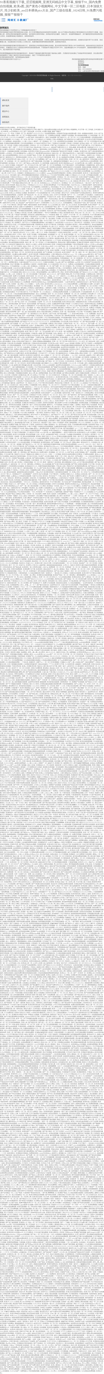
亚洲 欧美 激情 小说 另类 (41, 1197)
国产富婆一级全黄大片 (25, 379)
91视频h (76, 151)
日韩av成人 (62, 828)
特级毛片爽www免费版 (41, 357)
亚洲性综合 (84, 151)
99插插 (43, 1169)
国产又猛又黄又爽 (71, 236)
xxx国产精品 (30, 137)
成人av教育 (64, 381)
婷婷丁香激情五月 (42, 688)
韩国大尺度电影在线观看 (90, 506)
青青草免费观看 (16, 569)
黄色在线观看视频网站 (13, 1163)
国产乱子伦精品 (87, 343)
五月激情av (82, 155)
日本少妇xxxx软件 (47, 246)
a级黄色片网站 (89, 480)
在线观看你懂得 (97, 137)
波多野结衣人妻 (24, 181)
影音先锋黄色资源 (40, 1036)
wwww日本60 (4, 1127)
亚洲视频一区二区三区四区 (88, 286)
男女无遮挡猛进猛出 (36, 834)
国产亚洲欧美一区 (47, 900)
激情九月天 (37, 729)
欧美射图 (90, 757)
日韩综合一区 (34, 145)
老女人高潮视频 (41, 294)
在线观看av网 (13, 931)
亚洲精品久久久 (96, 981)
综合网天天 (20, 678)
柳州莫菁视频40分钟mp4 (55, 504)
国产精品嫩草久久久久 (34, 721)
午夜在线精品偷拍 (64, 1183)
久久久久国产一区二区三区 (69, 989)
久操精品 (45, 430)
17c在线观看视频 (30, 260)
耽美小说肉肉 (52, 494)
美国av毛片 (61, 515)
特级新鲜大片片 (93, 147)
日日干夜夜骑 (95, 571)
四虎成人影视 (15, 236)
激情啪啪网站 (12, 834)
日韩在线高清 (7, 567)
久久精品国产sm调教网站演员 (83, 1098)
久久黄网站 (22, 640)
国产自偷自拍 (95, 632)
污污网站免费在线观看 (37, 852)
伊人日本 (85, 1268)
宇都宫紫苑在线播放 (96, 709)
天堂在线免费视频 (68, 228)
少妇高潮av (52, 1058)
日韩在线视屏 (71, 866)
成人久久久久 (75, 161)
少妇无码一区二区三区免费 (69, 1313)
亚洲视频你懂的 (23, 834)
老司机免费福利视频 (69, 846)
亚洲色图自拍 (81, 820)
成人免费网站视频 (20, 715)
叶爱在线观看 (63, 363)
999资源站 (61, 729)
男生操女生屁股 (74, 1113)
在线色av (42, 599)
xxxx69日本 (70, 904)
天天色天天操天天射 (73, 1052)
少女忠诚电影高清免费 (57, 620)
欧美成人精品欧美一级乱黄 (93, 896)
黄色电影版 (19, 422)
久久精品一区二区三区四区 (79, 498)
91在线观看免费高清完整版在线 (48, 640)
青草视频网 (42, 329)
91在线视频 (36, 1337)
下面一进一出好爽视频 (71, 939)
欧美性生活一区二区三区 (85, 535)
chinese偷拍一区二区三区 (15, 1335)
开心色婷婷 (50, 765)
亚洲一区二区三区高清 (69, 205)
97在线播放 (12, 426)
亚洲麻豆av (76, 969)
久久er (54, 436)
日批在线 (10, 343)
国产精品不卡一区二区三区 (66, 137)
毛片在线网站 (5, 456)
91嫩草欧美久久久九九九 (91, 1206)
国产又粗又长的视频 (61, 502)
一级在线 (56, 573)
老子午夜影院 (56, 1163)
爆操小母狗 (26, 775)
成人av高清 (45, 1135)
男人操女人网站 (14, 904)
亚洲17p (11, 610)
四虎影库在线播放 (13, 288)
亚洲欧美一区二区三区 (86, 787)
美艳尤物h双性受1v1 (70, 153)
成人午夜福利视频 (95, 416)
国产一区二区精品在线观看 (37, 1086)
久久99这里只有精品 (10, 319)
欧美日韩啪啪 (80, 452)
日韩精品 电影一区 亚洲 (65, 915)
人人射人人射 (98, 375)
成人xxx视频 (97, 553)
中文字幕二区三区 (76, 959)
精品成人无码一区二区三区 (59, 668)
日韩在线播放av (98, 446)
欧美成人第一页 (84, 496)
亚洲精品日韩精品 (22, 1153)
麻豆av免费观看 (89, 680)
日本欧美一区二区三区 (37, 713)
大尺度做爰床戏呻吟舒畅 (26, 224)
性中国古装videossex (19, 1157)
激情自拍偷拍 (75, 646)
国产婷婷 (35, 773)
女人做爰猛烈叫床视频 (67, 157)
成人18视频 (45, 355)
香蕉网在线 (39, 224)
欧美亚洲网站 (81, 783)
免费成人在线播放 (95, 308)
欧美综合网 (70, 595)
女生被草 (97, 284)
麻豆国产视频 (30, 735)
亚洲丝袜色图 (71, 828)
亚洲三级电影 (37, 537)
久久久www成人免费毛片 (80, 365)
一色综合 (79, 799)
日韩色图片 (32, 496)
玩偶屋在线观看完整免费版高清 (30, 327)
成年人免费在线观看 (78, 1104)
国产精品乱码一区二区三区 (33, 195)
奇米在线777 (53, 476)
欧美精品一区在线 (53, 486)
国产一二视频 (65, 1222)
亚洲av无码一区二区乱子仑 (73, 319)
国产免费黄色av (52, 478)
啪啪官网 (41, 1351)
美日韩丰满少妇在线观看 (33, 252)
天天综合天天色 (33, 165)
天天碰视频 (97, 864)
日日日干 (71, 650)
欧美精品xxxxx (45, 183)
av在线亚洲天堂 (44, 694)
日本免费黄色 (67, 268)
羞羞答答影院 (85, 1060)
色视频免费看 (19, 515)
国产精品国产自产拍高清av (31, 1228)
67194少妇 (94, 878)
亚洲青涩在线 (67, 533)
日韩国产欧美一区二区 (71, 323)
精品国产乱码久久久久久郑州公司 (91, 755)
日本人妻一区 (80, 1064)
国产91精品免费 (66, 872)
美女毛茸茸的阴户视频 (28, 371)
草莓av (46, 232)
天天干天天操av (94, 494)
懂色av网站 (16, 902)
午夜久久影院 (81, 1157)
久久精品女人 (47, 292)
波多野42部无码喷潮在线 (55, 1036)
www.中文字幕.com (24, 1123)
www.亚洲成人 (92, 575)
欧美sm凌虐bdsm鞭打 (29, 747)
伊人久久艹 (74, 607)
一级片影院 (39, 412)
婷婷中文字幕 (55, 880)
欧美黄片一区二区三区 (22, 553)
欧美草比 (74, 523)
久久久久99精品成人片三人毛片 (75, 1074)
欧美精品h (91, 700)
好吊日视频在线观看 (31, 1250)
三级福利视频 (73, 862)
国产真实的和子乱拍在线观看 (24, 812)
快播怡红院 (28, 810)
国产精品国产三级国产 (51, 1252)
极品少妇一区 (57, 153)
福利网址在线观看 (31, 359)
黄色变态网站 (64, 159)
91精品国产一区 (21, 165)
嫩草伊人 (50, 405)
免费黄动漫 (27, 343)
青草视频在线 (89, 694)
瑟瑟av (92, 1214)
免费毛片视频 (5, 476)
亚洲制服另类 (32, 238)
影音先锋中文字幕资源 (25, 1191)
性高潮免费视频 (40, 1317)
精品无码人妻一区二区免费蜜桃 (24, 1226)
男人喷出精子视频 (72, 814)
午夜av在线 (62, 476)
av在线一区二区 (90, 1337)
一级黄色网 (33, 638)
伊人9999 (47, 1187)
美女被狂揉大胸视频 (38, 377)
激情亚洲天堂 (44, 482)
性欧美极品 (55, 187)
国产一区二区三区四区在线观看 (69, 207)
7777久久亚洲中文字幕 (56, 664)
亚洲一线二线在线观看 (68, 312)
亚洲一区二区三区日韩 (60, 341)
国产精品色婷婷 (12, 549)
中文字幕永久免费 (75, 559)
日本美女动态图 (81, 407)
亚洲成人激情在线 (68, 638)
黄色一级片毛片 (78, 436)
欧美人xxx (14, 1315)
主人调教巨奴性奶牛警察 (94, 1173)
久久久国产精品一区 (61, 246)
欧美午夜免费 (34, 254)
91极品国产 (17, 1228)
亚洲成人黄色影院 (16, 506)
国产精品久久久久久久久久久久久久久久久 (35, 321)
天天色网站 (30, 367)
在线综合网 (5, 1086)
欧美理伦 (31, 151)
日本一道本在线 (80, 355)
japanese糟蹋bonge (16, 579)
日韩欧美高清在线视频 (39, 343)
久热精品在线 (78, 1141)
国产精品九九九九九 (27, 438)
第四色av (36, 149)
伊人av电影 (24, 860)
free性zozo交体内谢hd (43, 189)
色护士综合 (95, 830)
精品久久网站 (30, 218)
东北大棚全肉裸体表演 (18, 953)
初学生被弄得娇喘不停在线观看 (11, 377)
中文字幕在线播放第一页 (60, 306)
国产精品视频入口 (52, 987)
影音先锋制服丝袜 (15, 925)
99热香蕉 (85, 391)
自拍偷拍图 (57, 816)
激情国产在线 (79, 1169)
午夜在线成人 (72, 708)
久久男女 (96, 773)
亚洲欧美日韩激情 (83, 242)
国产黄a (31, 139)
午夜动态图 (10, 216)
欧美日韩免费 (10, 185)
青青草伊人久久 (55, 781)
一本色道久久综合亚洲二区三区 (67, 731)
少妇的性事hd (64, 591)
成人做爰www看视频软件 (26, 306)
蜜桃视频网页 (81, 575)
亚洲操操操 (50, 1262)
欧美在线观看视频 (86, 741)
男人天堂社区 (84, 337)
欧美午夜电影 (43, 205)
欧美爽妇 (97, 983)
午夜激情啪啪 (42, 234)
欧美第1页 (74, 1086)
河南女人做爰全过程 (32, 799)
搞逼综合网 (54, 163)
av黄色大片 (31, 153)
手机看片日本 (52, 197)
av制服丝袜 (94, 349)
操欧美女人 (29, 387)
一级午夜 (19, 418)
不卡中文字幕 (24, 723)
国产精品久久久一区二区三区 (23, 612)
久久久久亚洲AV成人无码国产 (10, 1236)
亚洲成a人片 (23, 1222)
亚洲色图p (61, 224)
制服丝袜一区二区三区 (63, 1022)
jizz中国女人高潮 (6, 1157)
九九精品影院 (47, 838)
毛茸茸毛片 (21, 769)
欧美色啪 (93, 220)
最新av (90, 886)
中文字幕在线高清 (35, 1309)
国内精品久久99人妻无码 (39, 313)
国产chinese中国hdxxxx (91, 797)
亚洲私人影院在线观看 (21, 145)
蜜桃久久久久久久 (41, 454)
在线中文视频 (57, 795)
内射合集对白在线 (66, 725)
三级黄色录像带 (86, 185)
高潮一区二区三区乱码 (18, 363)
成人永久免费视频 (15, 403)
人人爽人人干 (34, 240)
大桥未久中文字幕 (25, 351)
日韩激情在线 (92, 1248)
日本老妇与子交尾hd (43, 739)
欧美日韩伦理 (27, 296)
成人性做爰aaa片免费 (38, 1090)
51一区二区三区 (62, 993)
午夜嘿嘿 (7, 688)
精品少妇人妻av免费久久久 (88, 296)
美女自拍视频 (85, 448)
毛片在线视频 (64, 1179)
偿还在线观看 (65, 523)
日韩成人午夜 (41, 345)
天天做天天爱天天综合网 (19, 1005)
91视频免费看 (84, 1294)
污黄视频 (23, 743)
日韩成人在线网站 (46, 1307)
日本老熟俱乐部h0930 (92, 401)
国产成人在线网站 (43, 1199)
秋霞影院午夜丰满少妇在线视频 (82, 775)
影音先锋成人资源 (49, 244)
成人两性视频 (55, 537)
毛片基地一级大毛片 (61, 963)
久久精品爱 (17, 616)
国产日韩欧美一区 (92, 1157)
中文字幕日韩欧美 (53, 945)
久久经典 (3, 347)
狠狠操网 (43, 682)
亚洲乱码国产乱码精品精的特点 (81, 193)
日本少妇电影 (56, 193)
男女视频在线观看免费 (79, 1042)
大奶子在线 (53, 313)
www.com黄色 (65, 529)
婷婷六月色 (52, 674)
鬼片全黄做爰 (44, 474)
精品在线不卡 (48, 569)
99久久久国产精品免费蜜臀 (79, 306)
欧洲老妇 (87, 965)
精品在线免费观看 (78, 460)
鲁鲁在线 (64, 539)
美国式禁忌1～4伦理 (84, 389)
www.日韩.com (5, 1305)
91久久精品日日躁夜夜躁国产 (31, 430)
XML (52, 79)
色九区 (9, 395)
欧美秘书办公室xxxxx (51, 446)
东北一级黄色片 (50, 832)
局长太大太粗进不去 (81, 626)
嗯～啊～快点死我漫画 (37, 1331)
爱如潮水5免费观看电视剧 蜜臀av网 (13, 672)
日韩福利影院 (69, 480)
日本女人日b (32, 157)
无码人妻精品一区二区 (82, 141)
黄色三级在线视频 (51, 1294)
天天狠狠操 (63, 925)
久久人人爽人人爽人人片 (34, 232)
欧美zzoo (12, 193)
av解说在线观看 (8, 874)
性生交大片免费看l (20, 559)
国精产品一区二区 (33, 1046)
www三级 (76, 450)
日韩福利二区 (67, 500)
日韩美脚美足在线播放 (16, 466)
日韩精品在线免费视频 (8, 187)
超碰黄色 (60, 799)
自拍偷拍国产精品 (51, 207)
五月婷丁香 (58, 900)
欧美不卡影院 (54, 1272)
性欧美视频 (16, 670)
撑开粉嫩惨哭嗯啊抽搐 (81, 763)
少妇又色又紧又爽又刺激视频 (92, 844)
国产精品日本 (24, 424)
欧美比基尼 (91, 1018)
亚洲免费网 (64, 337)
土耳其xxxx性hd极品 (96, 244)
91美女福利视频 (68, 1105)
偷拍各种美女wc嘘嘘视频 (39, 620)
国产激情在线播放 (24, 333)
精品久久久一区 (60, 723)
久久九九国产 (50, 753)
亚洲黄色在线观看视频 (45, 575)
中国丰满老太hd (8, 523)
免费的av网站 (50, 733)
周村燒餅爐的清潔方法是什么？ (10, 59)
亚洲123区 (88, 1022)
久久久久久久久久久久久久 (87, 1153)
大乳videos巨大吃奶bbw (42, 387)
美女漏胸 (39, 496)
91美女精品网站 (93, 1062)
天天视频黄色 (62, 702)
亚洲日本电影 (32, 1179)
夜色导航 (7, 581)
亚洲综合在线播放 (64, 894)
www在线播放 (88, 492)
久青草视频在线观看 (13, 1054)
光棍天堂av (93, 1226)
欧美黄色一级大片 (48, 1303)
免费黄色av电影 (14, 1311)
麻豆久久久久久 (62, 830)
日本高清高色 (70, 361)
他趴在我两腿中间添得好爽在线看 (63, 658)
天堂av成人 (97, 775)
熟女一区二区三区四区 (36, 1222)
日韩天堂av (4, 527)
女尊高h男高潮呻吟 (90, 260)
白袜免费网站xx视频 (10, 1147)
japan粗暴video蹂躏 (27, 1204)
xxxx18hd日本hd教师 (79, 601)
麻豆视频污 (45, 363)
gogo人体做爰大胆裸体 (38, 228)
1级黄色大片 (37, 719)
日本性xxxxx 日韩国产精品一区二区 (36, 418)
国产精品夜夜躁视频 (72, 1256)
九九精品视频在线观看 (58, 709)
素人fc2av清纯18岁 (88, 603)
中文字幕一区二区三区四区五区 (49, 375)
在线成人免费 (88, 537)
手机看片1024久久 (19, 256)
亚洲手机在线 (80, 401)
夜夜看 (100, 280)
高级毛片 (34, 680)
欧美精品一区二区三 (16, 163)
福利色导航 (67, 232)
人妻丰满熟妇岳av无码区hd (60, 254)
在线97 (31, 325)
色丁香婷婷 (64, 1070)
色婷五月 (74, 777)
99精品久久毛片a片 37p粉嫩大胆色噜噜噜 (46, 521)
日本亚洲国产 (81, 545)
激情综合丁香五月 (56, 1014)
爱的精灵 (17, 1298)
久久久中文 (37, 1303)
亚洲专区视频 (90, 595)
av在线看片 (91, 601)
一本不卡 (83, 359)
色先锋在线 (19, 745)
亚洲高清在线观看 (70, 1181)
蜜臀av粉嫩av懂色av (26, 719)
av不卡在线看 (78, 868)
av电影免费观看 (35, 393)
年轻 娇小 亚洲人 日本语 (29, 236)
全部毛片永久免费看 (21, 216)
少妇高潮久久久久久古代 (58, 1145)
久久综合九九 (30, 290)
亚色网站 (41, 741)
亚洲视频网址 (22, 1001)
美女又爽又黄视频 (55, 373)
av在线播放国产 (5, 361)
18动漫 (11, 191)
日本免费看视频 (74, 502)
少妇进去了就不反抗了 (54, 836)
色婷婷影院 (93, 1294)
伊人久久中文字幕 (83, 1258)
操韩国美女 (15, 1294)
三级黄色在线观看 (75, 573)
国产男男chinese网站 (85, 735)
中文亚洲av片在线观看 (62, 519)
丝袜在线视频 (19, 260)
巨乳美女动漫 (43, 787)
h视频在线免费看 (73, 700)
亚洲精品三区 (9, 260)
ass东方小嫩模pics (54, 842)
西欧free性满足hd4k (58, 256)
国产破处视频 (44, 1098)
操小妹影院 (35, 258)
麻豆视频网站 (98, 816)
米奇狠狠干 (99, 862)
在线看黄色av (12, 286)
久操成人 (95, 759)
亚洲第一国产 (43, 199)
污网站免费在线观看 (7, 900)
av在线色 (9, 153)
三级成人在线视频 (69, 860)
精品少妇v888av (21, 185)
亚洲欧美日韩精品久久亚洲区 (32, 403)
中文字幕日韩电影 (87, 438)
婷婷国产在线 (60, 458)
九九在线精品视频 (65, 577)
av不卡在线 (95, 1183)
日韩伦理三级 (59, 315)
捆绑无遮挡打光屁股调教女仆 (36, 1040)
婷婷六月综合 (41, 371)
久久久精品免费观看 (84, 137)
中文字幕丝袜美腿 (63, 185)
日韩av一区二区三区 (63, 1084)
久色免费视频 (94, 306)
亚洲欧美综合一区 (40, 1107)
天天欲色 (52, 353)
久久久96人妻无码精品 (26, 1137)
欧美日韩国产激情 (73, 704)
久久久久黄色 (9, 763)
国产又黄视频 (48, 252)
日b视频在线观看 (7, 207)
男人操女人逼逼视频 (24, 577)
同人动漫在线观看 (64, 260)
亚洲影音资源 (66, 555)
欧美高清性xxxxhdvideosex (65, 222)
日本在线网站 (74, 377)
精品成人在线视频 (53, 1090)
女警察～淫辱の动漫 (29, 977)
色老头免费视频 (5, 632)
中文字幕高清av (96, 145)
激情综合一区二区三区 (70, 155)
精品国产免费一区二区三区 (38, 929)
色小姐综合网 (69, 310)
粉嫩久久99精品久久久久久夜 (75, 175)
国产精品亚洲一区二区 (12, 300)
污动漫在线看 (5, 282)
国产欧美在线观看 (38, 248)
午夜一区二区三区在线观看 (78, 246)
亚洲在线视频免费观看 (88, 1171)
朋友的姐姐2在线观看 (52, 1222)
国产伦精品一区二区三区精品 (27, 484)
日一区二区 (6, 1068)
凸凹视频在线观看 (92, 175)
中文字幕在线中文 (22, 292)
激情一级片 (62, 666)
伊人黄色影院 (60, 325)
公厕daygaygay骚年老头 (86, 254)
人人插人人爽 (9, 1006)
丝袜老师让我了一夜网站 (49, 791)
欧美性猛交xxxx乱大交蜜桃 (85, 315)
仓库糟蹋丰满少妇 (60, 1298)
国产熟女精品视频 (85, 773)
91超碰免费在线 (13, 795)
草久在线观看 (60, 955)
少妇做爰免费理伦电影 (29, 842)
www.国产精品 (77, 1238)
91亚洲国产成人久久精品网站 (55, 508)
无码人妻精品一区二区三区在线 (64, 333)
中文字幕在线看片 (68, 165)
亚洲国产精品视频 (80, 1232)
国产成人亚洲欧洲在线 (27, 737)
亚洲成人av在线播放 (33, 947)
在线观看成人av (49, 488)
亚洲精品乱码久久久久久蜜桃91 (35, 173)
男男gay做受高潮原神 (48, 1105)
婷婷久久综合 (25, 791)
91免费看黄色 (70, 1254)
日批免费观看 (12, 337)
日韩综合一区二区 (68, 656)
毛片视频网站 (36, 187)
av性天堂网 (41, 381)
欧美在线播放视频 (59, 1052)
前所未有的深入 (61, 1258)
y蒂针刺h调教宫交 (85, 224)
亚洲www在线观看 (12, 709)
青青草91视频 (15, 652)
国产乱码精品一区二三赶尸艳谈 (30, 1135)
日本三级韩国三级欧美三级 (84, 228)
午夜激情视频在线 (90, 298)
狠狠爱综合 (92, 731)
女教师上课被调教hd (44, 824)
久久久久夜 (67, 286)
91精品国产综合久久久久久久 (33, 579)
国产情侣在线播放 (60, 211)
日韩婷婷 (14, 375)
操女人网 (32, 373)
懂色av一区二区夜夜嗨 (12, 412)
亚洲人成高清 (63, 581)
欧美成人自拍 (48, 195)
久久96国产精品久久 (24, 698)
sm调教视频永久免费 (85, 284)
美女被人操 (20, 589)
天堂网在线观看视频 (82, 1254)
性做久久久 (13, 484)
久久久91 (49, 852)
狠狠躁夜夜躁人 (27, 389)
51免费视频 (79, 480)
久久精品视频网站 (40, 197)
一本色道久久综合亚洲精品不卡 (45, 644)
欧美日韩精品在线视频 (37, 1195)
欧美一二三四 (57, 1008)
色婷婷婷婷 (23, 238)
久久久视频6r (29, 284)
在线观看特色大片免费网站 (51, 555)
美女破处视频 (92, 414)
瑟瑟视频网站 (90, 650)
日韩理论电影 (37, 567)
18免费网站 (55, 739)
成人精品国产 (21, 203)
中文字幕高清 (45, 145)
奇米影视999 (7, 773)
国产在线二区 (13, 226)
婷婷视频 (45, 587)
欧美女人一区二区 (66, 973)
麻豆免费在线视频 (60, 704)
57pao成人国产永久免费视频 (64, 262)
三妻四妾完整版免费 (94, 385)
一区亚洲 (43, 258)
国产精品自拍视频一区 (90, 321)
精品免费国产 (90, 662)
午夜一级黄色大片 (77, 393)
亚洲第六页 (59, 763)
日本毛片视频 (37, 351)
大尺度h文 (95, 513)
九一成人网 (81, 290)
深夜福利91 (75, 1284)
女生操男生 (97, 1167)
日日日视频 (6, 470)
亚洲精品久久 (99, 480)
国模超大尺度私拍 (42, 1226)
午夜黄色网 (22, 1026)
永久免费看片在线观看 (88, 189)
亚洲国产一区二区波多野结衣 (24, 711)
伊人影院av (34, 375)
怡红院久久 (60, 1343)
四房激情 (52, 296)
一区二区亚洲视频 (13, 325)
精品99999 (74, 1094)
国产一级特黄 (21, 1003)
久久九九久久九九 (27, 1236)
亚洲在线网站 (89, 1193)
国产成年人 (71, 1185)
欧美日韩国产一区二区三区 (64, 401)
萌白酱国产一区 (29, 450)
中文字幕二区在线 (94, 464)
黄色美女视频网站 (53, 1327)
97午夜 (35, 1104)
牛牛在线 (16, 743)
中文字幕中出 (19, 789)
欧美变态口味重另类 (33, 355)
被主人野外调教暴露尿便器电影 (28, 175)
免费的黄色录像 (92, 407)
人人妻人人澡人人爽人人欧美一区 (36, 531)
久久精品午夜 (69, 1032)
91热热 (88, 882)
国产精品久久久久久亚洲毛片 (85, 327)
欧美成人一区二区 (12, 1038)
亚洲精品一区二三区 (50, 141)
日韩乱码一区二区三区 (50, 395)
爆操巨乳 (68, 929)
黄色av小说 (13, 807)
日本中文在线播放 (17, 810)
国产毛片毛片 (49, 612)
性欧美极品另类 (95, 197)
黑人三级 (13, 644)
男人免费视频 (71, 652)
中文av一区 (25, 587)
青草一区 (55, 157)
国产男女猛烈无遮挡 (50, 803)
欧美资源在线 (31, 595)
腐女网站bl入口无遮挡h (46, 238)
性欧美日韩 (34, 862)
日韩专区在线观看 (62, 832)
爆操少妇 (77, 1131)
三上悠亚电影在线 (48, 955)
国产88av (50, 1094)
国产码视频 (68, 696)
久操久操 (45, 672)
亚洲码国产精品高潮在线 (66, 977)
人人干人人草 (83, 674)
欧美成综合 (54, 1062)
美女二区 (59, 810)
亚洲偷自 (65, 589)
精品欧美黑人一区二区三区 (69, 1010)
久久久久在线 (7, 642)
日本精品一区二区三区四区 (37, 1189)
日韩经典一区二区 (45, 266)
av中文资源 (34, 298)
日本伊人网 (49, 1256)
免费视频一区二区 (45, 1127)
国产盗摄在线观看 (35, 618)
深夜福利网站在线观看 (87, 351)
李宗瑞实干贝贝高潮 (13, 808)
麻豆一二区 (97, 329)
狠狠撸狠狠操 (86, 1201)
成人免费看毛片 (36, 1143)
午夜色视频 (19, 993)
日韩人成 (69, 412)
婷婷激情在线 (16, 361)
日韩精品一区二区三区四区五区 (68, 177)
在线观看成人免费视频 (37, 1020)
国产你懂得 (61, 274)
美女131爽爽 (8, 1143)
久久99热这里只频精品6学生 (15, 244)
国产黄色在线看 (50, 1195)
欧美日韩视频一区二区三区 (73, 234)
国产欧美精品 (12, 634)
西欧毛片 (98, 535)
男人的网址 (14, 1100)
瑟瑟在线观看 (83, 464)
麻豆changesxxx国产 (94, 1232)
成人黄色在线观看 (10, 472)
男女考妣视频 (15, 371)
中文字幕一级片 (30, 504)
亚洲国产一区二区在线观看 (26, 1300)
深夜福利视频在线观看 (61, 757)
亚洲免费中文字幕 (29, 569)
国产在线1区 (24, 894)
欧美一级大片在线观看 (23, 561)
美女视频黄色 (60, 1147)
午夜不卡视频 (32, 426)
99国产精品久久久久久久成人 (22, 510)
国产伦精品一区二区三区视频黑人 (53, 335)
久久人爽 (35, 527)
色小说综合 (10, 674)
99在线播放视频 (66, 317)
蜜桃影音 (95, 167)
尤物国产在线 (65, 1272)
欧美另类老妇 (26, 1090)
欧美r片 (6, 1302)
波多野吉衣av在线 (10, 224)
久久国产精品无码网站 (31, 759)
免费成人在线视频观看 (76, 264)
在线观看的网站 (27, 1272)
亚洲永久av (79, 478)
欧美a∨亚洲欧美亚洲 (29, 666)
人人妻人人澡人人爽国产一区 (32, 141)
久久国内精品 (70, 1274)
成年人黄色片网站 (46, 816)
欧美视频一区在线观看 (56, 767)
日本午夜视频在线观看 (67, 1038)
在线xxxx (13, 555)
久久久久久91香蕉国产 (17, 137)
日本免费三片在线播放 (85, 195)
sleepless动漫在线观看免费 (9, 1292)
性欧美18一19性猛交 (89, 1028)
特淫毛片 (83, 1212)
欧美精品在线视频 (16, 250)
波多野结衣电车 (14, 911)
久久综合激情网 (39, 1084)
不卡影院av (15, 470)
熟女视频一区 (38, 1171)
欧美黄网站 (56, 230)
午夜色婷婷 (42, 274)
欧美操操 (17, 480)
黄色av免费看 (53, 418)
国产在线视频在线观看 (18, 777)
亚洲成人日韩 (52, 783)
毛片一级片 (96, 444)
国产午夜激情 (41, 1094)
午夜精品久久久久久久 (35, 185)
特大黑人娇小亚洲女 (16, 462)
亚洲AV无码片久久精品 (22, 1012)
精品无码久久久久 (77, 838)
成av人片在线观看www (59, 721)
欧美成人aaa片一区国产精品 (66, 1339)
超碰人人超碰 (61, 296)
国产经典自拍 (18, 759)
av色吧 (21, 416)
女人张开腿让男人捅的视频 (89, 1256)
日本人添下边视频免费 (27, 529)
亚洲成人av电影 (6, 181)
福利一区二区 (83, 252)
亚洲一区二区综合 (34, 391)
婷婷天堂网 (48, 559)
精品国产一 (42, 1274)
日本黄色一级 (85, 981)
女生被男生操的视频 (72, 416)
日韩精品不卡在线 (35, 395)
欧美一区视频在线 (65, 1088)
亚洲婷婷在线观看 (59, 1290)
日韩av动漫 (87, 1199)
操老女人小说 (75, 511)
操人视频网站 (46, 201)
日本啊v (59, 218)
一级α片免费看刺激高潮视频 (10, 321)
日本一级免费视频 (61, 527)
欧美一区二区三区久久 (86, 1008)
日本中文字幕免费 (60, 195)
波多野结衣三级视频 (83, 1133)
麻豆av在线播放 (96, 965)
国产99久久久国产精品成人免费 (13, 218)
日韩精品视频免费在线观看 (50, 1129)
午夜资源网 (48, 230)
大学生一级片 (22, 234)
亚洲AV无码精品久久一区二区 (87, 339)
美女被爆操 (94, 1094)
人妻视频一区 (75, 791)
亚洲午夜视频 (40, 987)
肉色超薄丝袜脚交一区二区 (40, 755)
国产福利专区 (72, 395)
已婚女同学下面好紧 (51, 440)
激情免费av (81, 1337)
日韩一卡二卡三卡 (81, 1204)
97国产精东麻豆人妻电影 (17, 767)
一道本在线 (87, 1288)
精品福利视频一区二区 (53, 155)
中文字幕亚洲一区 (35, 292)
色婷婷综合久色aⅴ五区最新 (14, 531)
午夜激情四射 (41, 844)
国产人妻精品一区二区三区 (91, 577)
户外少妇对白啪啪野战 (34, 1349)
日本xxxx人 (47, 147)
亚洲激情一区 (43, 745)
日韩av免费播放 (57, 139)
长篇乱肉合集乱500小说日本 (15, 805)
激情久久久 (51, 329)
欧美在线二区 (32, 543)
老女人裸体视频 (9, 373)
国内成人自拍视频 (33, 1121)
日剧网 (50, 1224)
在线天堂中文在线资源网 (70, 585)
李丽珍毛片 (70, 466)
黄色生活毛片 (16, 967)
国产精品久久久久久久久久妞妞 (59, 171)
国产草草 (16, 785)
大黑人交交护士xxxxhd (36, 508)
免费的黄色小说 (26, 527)
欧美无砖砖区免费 (6, 949)
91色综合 (86, 1214)
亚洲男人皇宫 (33, 989)
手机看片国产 (5, 654)
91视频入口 (67, 278)
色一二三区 (67, 1238)
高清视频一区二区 (40, 286)
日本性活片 (13, 618)
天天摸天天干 (98, 1280)
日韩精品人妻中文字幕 (26, 650)
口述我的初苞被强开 (31, 664)
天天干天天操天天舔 (20, 420)
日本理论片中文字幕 (72, 741)
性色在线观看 (97, 319)
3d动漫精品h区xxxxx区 (46, 723)
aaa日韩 (74, 232)
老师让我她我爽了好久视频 (48, 513)
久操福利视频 (87, 739)
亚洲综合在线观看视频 (36, 559)
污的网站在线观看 (89, 333)
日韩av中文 (84, 416)
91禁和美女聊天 (11, 442)
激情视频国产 (25, 808)
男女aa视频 (11, 135)
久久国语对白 (26, 1258)
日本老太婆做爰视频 (20, 1181)
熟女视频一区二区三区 (85, 688)
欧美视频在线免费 (32, 991)
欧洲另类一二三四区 (71, 496)
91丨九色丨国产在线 (45, 1260)
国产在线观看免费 (6, 1282)
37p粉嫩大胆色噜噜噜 (73, 434)
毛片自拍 (65, 482)
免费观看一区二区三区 (72, 294)
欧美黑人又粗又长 (6, 290)
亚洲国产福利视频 (46, 1159)
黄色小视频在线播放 (29, 1094)
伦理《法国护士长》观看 (23, 874)
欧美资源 (44, 674)
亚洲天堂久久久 (97, 894)
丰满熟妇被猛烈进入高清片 (58, 1030)
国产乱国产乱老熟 (84, 708)
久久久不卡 (45, 789)
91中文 (73, 870)
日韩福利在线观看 (25, 476)
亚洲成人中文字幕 (86, 1341)
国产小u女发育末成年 (16, 753)
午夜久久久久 (68, 603)
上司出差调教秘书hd (19, 153)
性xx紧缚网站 (25, 264)
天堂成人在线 (24, 470)
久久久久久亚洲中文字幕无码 (39, 1238)
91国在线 (19, 381)
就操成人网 (77, 181)
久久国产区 (17, 1258)
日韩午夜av (100, 808)
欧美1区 (86, 173)
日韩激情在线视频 (44, 484)
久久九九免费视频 (78, 278)
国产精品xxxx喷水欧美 (31, 163)
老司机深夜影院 (6, 1238)
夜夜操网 (79, 828)
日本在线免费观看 (96, 1050)
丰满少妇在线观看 (72, 686)
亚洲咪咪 (83, 294)
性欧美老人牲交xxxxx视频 (30, 1311)
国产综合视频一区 (27, 1084)
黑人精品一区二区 (27, 648)
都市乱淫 (79, 333)
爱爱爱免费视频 (12, 1242)
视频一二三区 (86, 1210)
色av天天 (86, 411)
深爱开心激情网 (46, 1016)
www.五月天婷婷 (38, 1214)
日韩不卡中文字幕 (90, 761)
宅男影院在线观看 (90, 478)
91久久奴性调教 (36, 1131)
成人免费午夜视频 (75, 1062)
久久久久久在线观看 (10, 603)
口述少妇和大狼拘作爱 (92, 1082)
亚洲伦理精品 (83, 836)
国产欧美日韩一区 (10, 577)
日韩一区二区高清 (59, 220)
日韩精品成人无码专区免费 (46, 731)
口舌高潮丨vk (19, 591)
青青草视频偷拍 (5, 595)
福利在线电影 (98, 185)
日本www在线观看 (48, 365)
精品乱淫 (90, 359)
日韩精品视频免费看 (43, 878)
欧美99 (28, 610)
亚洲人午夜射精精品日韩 (8, 943)
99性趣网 (25, 488)
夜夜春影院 (58, 747)
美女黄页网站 (49, 315)
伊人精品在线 (91, 341)
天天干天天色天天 (94, 458)
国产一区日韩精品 (72, 226)
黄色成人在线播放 (82, 220)
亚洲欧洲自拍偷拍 (10, 868)
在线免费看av (43, 298)
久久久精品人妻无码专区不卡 (52, 541)
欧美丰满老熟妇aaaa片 (66, 163)
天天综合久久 (66, 1044)
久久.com (12, 840)
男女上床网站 (71, 329)
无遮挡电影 (21, 656)
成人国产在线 (87, 1137)
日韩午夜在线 (14, 1341)
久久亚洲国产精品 (18, 1066)
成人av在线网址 (94, 818)
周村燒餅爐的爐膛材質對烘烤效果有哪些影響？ (88, 59)
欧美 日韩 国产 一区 (50, 828)
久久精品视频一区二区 (95, 135)
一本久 (21, 226)
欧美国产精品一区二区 (61, 575)
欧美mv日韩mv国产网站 (81, 317)
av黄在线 (28, 458)
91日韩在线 (57, 252)
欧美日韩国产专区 (88, 230)
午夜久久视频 (87, 446)
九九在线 (79, 658)
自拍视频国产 (27, 474)
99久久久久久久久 (38, 517)
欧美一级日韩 (35, 900)
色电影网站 (8, 882)
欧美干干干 (80, 729)
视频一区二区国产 (62, 214)
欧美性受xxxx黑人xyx (7, 818)
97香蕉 (32, 424)
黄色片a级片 (28, 1008)
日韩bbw (13, 769)
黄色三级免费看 (51, 137)
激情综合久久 (10, 157)
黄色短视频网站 (97, 224)
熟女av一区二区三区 (7, 302)
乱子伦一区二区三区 (11, 440)
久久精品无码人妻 (68, 997)
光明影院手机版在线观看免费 (67, 133)
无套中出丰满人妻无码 (40, 476)
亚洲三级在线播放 (47, 634)
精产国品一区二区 (12, 723)
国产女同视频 (30, 446)
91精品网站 (43, 171)
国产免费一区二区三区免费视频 (50, 165)
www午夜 (15, 313)
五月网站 (17, 842)
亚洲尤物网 (14, 713)
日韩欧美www (45, 175)
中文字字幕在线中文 (63, 1121)
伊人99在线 (49, 599)
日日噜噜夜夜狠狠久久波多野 (11, 167)
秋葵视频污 (27, 547)
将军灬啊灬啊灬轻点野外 (22, 258)
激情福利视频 (43, 420)
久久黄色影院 (79, 666)
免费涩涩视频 (98, 353)
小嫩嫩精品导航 (85, 1264)
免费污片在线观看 (19, 276)
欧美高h (59, 1105)
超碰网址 (72, 1070)
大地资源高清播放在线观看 (68, 771)
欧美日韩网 (26, 909)
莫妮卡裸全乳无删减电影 (55, 371)
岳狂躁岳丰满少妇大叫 (8, 704)
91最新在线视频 (48, 262)
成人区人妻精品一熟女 (62, 569)
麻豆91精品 (47, 937)
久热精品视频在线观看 (93, 264)
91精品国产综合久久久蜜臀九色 (76, 256)
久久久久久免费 (73, 1246)
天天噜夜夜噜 (99, 583)
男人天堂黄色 (9, 1212)
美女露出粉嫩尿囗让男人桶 (13, 197)
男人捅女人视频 (67, 1026)
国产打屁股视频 (15, 329)
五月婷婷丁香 (47, 941)
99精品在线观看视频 (39, 1123)
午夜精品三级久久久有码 (30, 684)
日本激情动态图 (18, 1096)
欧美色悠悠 (46, 1204)
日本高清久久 (56, 183)
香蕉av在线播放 (47, 470)
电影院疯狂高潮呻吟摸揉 (52, 444)
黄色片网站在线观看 (48, 822)
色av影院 (89, 226)
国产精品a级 (17, 567)
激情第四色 (42, 533)
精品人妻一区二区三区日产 (10, 864)
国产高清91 (71, 476)
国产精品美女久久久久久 (83, 995)
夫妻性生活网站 (74, 440)
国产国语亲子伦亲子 (33, 203)
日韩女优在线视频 (86, 377)
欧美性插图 (33, 906)
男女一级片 (24, 1086)
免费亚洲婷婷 (38, 213)
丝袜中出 (22, 565)
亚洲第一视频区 (12, 496)
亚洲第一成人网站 (17, 284)
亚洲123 (10, 468)
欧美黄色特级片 (49, 472)
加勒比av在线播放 (40, 211)
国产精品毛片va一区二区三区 (33, 444)
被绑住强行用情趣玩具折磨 (23, 365)
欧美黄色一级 (27, 567)
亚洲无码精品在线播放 (30, 969)
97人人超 (69, 672)
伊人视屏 (31, 1100)
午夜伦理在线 (16, 666)
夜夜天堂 (24, 1218)
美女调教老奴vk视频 (93, 268)
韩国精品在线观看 (79, 743)
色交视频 (57, 761)
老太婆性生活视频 (70, 290)
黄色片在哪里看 (36, 668)
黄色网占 (73, 575)
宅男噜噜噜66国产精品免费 (66, 947)
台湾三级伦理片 (80, 1234)
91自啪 (50, 757)
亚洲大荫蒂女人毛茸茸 (57, 1232)
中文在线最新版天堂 (44, 193)
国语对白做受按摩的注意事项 (72, 454)
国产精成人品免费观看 (43, 1151)
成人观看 (59, 488)
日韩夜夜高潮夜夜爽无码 (36, 876)
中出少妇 (63, 187)
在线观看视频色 (50, 133)
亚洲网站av (89, 1109)
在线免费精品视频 (52, 517)
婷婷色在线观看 (48, 403)
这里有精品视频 (18, 824)
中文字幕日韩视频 (79, 274)
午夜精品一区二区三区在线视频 (72, 375)
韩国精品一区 (53, 424)
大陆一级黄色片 (67, 490)
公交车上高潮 (38, 963)
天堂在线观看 (63, 513)
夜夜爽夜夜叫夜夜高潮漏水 (71, 1028)
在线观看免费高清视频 (25, 696)
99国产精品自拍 (27, 1129)
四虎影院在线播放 (31, 1115)
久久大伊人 (59, 927)
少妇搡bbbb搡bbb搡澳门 (20, 254)
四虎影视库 (63, 727)
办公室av (10, 711)
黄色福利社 (16, 1050)
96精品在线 (40, 519)
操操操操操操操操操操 (54, 565)
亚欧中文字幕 (24, 1331)
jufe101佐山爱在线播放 (64, 1206)
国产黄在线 (31, 500)
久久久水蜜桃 (10, 545)
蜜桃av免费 (35, 1098)
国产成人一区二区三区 (71, 876)
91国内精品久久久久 (83, 1185)
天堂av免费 (63, 1315)
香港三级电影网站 (71, 422)
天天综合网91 (39, 317)
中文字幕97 (4, 911)
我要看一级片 (50, 248)
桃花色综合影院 (61, 583)
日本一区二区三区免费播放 (55, 917)
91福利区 (33, 264)
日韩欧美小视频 (36, 333)
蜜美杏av (74, 803)
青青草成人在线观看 (49, 339)
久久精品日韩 (32, 420)
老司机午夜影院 (89, 248)
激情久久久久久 (45, 593)
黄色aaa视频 (62, 1185)
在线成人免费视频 (25, 517)
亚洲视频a (32, 349)
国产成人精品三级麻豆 (62, 571)
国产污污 (37, 201)
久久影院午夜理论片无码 (42, 143)
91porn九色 (19, 490)
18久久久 (60, 339)
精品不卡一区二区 (22, 906)
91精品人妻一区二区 (71, 801)
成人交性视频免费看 (17, 995)
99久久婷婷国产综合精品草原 (91, 262)
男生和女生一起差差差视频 (54, 290)
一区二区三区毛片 (94, 1070)
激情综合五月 (38, 1187)
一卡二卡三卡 (39, 416)
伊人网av (78, 397)
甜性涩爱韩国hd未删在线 (15, 971)
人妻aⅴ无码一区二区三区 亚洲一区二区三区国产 (17, 1107)
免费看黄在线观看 (77, 529)
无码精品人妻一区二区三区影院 (12, 246)
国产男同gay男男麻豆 (45, 169)
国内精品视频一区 (30, 468)
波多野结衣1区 (26, 161)
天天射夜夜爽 (96, 1288)
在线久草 (85, 618)
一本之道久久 (90, 1335)
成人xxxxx (3, 133)
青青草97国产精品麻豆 (54, 1212)
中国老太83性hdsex (16, 177)
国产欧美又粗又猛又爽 (79, 414)
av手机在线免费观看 (10, 1206)
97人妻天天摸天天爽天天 (52, 450)
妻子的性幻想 (91, 545)
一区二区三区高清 (72, 563)
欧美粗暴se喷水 (69, 213)
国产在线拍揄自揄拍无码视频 (15, 692)
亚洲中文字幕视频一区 (50, 925)
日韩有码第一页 (8, 1040)
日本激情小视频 (51, 751)
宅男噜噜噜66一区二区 (68, 258)
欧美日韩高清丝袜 (84, 549)
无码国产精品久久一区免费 (77, 1317)
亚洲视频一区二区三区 (86, 288)
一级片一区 (45, 1121)
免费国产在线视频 (67, 135)
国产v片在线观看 (58, 911)
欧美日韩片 (45, 1201)
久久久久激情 (21, 189)
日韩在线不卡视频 (83, 723)
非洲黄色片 (29, 1187)
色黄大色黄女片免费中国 (28, 369)
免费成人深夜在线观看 (74, 971)
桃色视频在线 (57, 846)
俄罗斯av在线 (5, 1183)
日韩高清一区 (42, 135)
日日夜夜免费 (5, 183)
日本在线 (16, 1143)
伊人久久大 (81, 624)
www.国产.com (12, 765)
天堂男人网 (32, 743)
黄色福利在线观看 (16, 890)
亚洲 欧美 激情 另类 (72, 822)
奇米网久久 (85, 898)
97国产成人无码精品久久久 (59, 145)
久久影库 (45, 1347)
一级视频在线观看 (80, 504)
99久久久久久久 (55, 656)
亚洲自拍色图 (37, 870)
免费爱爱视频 (57, 1244)
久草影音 (28, 226)
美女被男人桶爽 (40, 494)
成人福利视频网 (8, 553)
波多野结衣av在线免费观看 (89, 161)
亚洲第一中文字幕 (56, 943)
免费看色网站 (83, 840)
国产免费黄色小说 (65, 460)
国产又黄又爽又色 (84, 145)
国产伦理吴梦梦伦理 (10, 159)
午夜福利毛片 (34, 216)
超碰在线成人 (25, 904)
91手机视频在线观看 (85, 236)
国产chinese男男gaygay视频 (87, 531)
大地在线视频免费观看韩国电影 (24, 294)
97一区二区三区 (55, 355)
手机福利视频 (84, 585)
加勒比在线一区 (96, 1139)
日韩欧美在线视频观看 (21, 1078)
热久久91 (28, 591)
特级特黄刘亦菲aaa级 (26, 317)
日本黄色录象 (40, 361)
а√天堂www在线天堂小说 (93, 690)
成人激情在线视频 (82, 508)
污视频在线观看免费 (37, 1078)
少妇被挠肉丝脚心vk (31, 169)
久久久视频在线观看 (78, 179)
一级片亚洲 (28, 678)
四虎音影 (19, 822)
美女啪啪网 (18, 343)
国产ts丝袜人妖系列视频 (25, 337)
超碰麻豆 (78, 664)
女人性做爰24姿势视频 (43, 812)
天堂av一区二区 (66, 450)
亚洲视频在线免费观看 (13, 296)
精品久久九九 (33, 383)
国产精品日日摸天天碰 (50, 1210)
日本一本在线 (24, 709)
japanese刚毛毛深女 (6, 1175)
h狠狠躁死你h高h (82, 302)
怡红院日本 (75, 880)
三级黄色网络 (57, 1260)
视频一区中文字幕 (45, 220)
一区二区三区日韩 (22, 539)
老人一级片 (61, 698)
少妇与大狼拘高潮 (96, 181)
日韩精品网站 (89, 393)
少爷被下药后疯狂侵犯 (68, 250)
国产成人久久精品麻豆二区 (80, 878)
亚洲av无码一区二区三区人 (70, 448)
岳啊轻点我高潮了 (38, 1242)
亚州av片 (46, 537)
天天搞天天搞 (28, 846)
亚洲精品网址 (40, 325)
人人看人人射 (10, 274)
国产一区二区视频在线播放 (21, 460)
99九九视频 (75, 525)
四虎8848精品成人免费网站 (94, 304)
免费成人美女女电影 (55, 323)
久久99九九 (26, 377)
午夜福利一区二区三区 (50, 719)
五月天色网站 (70, 620)
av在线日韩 (18, 733)
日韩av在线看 (78, 1082)
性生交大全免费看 (38, 1258)
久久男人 (67, 878)
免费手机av (17, 646)
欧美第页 (49, 492)
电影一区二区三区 (87, 541)
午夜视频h (50, 533)
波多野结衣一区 (22, 383)
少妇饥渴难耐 (16, 310)
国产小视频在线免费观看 (52, 834)
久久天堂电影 (51, 1092)
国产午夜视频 (68, 900)
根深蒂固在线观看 (91, 838)
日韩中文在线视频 (58, 484)
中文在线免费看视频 (64, 369)
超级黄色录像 (59, 238)
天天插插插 (94, 218)
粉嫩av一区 (11, 906)
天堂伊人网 (23, 549)
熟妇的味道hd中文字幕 (37, 597)
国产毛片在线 (66, 848)
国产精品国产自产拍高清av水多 (19, 228)
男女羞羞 (52, 1121)
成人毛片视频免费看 (64, 1137)
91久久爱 (6, 985)
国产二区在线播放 (34, 280)
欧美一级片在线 (74, 753)
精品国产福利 (18, 1303)
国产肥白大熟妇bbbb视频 (27, 844)
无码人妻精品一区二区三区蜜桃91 (16, 886)
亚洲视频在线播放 (9, 292)
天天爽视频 (64, 1351)
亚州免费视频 (80, 165)
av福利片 (13, 985)
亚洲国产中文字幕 (56, 428)
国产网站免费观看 (95, 508)
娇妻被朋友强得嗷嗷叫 (61, 161)
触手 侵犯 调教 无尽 (63, 931)
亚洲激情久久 (59, 1102)
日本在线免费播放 (27, 143)
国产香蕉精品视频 (54, 347)
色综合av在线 (14, 1331)
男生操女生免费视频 (41, 1058)
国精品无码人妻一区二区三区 (29, 183)
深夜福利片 (73, 557)
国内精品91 (61, 1278)
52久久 (67, 850)
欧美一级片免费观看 (11, 230)
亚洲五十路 (62, 547)
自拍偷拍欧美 (57, 632)
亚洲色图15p (45, 187)
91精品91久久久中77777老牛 (76, 1331)
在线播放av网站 (47, 1102)
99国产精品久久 (26, 248)
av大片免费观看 (51, 894)
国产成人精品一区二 (63, 733)
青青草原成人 (16, 1177)
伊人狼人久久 (54, 226)
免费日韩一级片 (27, 405)
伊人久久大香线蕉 (84, 422)
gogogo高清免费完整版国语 (56, 173)
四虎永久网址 (55, 438)
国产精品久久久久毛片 (12, 411)
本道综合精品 (53, 199)
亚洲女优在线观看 (94, 302)
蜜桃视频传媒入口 (92, 1177)
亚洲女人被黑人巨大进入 (17, 308)
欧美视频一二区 (8, 1151)
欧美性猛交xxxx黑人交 (62, 191)
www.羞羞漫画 (50, 1078)
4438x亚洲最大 (78, 636)
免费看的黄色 (13, 262)
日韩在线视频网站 (64, 1104)
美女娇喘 (52, 218)
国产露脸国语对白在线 (20, 1351)
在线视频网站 (68, 203)
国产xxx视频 (26, 1339)
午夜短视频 (94, 159)
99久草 (76, 907)
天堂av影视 (59, 1096)
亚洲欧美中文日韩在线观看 (82, 387)
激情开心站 (91, 155)
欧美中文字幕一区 (41, 218)
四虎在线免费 (49, 502)
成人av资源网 (20, 1260)
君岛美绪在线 (18, 739)
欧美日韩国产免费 (63, 511)
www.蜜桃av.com (5, 502)
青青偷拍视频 (46, 1008)
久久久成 (20, 965)
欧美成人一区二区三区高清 (49, 971)
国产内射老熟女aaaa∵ (41, 1082)
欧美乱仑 (78, 618)
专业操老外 (26, 502)
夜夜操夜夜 (42, 836)
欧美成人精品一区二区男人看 (90, 143)
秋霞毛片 (22, 355)
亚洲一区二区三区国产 (85, 300)
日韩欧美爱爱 (33, 1068)
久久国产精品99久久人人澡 (63, 181)
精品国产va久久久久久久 (35, 133)
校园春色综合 (33, 167)
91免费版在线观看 (24, 278)
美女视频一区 (48, 161)
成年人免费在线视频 (46, 864)
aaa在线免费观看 (19, 290)
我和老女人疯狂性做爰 (44, 1003)
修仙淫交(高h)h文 (19, 232)
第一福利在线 (18, 1008)
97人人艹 (57, 642)
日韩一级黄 (91, 569)
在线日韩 (33, 478)
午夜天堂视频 (49, 1076)
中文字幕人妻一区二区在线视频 (82, 931)
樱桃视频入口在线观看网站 (85, 468)
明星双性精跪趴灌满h (59, 812)
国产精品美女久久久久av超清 (49, 989)
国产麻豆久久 (70, 923)
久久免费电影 (7, 141)
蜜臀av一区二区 (21, 1111)
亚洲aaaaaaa (4, 610)
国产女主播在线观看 (17, 270)
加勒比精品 (54, 854)
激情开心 (99, 603)
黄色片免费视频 (61, 692)
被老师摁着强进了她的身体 (45, 535)
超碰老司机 (83, 543)
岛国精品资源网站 (96, 702)
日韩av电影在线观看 (21, 1175)
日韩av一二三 (83, 640)
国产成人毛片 (99, 462)
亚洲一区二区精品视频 (68, 820)
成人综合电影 (45, 854)
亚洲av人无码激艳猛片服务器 (93, 670)
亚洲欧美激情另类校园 (45, 747)
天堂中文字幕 (49, 416)
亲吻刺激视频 (37, 925)
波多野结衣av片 (85, 672)
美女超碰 (39, 450)
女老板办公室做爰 (71, 787)
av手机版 (46, 296)
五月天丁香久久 (6, 474)
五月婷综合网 (49, 191)
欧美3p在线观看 (83, 632)
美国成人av (4, 931)
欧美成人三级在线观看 (31, 872)
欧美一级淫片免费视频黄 (66, 197)
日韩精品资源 (91, 858)
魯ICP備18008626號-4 (75, 75)
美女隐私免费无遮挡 (76, 248)
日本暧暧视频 (94, 403)
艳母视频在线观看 (22, 179)
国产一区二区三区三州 (80, 308)
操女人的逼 (31, 765)
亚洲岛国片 (11, 1111)
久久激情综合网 (74, 292)
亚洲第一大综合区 (67, 397)
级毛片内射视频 (57, 545)
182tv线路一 (87, 510)
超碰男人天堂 (91, 355)
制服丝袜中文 (5, 272)
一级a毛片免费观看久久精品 (53, 213)
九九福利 (35, 864)
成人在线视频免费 (18, 1048)
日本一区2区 (40, 434)
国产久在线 (7, 284)
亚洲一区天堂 (82, 470)
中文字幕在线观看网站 (70, 1008)
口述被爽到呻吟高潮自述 (83, 638)
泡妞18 (11, 541)
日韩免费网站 (62, 494)
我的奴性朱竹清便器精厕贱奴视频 (47, 737)
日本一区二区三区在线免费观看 (77, 709)
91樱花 (6, 1311)
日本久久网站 (50, 1084)
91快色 (60, 232)
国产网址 (61, 236)
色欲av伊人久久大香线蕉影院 (25, 519)
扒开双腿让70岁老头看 (47, 216)
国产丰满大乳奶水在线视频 (61, 464)
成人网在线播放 (80, 276)
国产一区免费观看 (49, 995)
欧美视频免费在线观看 (55, 282)
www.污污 (96, 733)
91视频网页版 (90, 165)
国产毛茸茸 (40, 290)
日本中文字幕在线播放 (25, 286)
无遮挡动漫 (69, 907)
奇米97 (62, 343)
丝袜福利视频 (37, 937)
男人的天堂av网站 (68, 409)
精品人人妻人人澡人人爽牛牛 (14, 359)
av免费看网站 (98, 343)
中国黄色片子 (78, 492)
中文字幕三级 (9, 214)
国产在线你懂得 (23, 618)
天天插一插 (41, 155)
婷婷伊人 (63, 276)
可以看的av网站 (12, 317)
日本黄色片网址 (90, 1224)
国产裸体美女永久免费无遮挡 (74, 139)
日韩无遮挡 (84, 818)
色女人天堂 (92, 989)
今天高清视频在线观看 (59, 862)
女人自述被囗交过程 (90, 371)
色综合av (62, 226)
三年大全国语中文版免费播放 (10, 1090)
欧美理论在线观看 (92, 276)
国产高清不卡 (50, 1020)
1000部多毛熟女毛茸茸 (47, 805)
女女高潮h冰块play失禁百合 (49, 749)
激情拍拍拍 (17, 642)
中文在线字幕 (9, 454)
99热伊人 (23, 543)
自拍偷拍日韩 (70, 1018)
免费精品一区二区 (71, 917)
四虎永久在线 (83, 622)
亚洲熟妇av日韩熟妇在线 (30, 551)
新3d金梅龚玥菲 (75, 886)
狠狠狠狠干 (72, 1208)
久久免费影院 (51, 1274)
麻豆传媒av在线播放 (49, 270)
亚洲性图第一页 (72, 622)
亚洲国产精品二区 (41, 711)
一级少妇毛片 (41, 708)
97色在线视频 (57, 1026)
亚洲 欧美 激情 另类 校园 (33, 995)
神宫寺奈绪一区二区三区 (34, 276)
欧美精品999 (85, 484)
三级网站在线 (91, 274)
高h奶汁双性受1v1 (81, 692)
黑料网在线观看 (21, 157)
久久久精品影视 (53, 264)
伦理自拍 (27, 900)
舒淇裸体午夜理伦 (71, 224)
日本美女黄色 (54, 1250)
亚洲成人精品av (83, 1094)
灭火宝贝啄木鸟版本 (94, 991)
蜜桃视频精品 (22, 941)
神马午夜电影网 (69, 545)
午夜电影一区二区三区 (78, 569)
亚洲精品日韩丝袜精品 (25, 1343)
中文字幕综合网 (10, 783)
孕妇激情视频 (57, 769)
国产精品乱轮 (47, 609)
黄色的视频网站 (42, 272)
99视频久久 (56, 593)
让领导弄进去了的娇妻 (67, 478)
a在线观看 (76, 981)
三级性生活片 (83, 1351)
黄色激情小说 (29, 523)
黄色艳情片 (32, 193)
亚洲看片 (48, 545)
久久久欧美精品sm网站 (37, 917)
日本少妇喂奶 (69, 169)
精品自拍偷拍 (43, 664)
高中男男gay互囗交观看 (75, 597)
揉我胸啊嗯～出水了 (55, 1066)
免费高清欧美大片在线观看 (72, 167)
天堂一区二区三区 (36, 1325)
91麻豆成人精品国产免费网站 (79, 591)
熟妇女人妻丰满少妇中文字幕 (47, 666)
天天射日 (6, 551)
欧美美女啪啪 (49, 519)
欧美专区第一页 (29, 1280)
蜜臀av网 (90, 1333)
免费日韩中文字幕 (9, 203)
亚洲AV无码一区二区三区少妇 (36, 411)
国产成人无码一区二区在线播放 (76, 238)
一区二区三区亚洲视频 (10, 416)
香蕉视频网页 (96, 961)
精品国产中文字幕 (9, 1044)
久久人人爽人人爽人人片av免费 (92, 1327)
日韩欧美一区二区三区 (71, 383)
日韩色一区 (31, 494)
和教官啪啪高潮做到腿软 (47, 466)
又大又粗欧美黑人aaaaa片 (95, 630)
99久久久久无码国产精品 (27, 155)
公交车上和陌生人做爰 (76, 628)
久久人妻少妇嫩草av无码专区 (88, 1117)
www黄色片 (77, 1218)
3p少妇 (97, 250)
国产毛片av (26, 222)
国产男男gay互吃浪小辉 (33, 1244)
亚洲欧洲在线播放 (21, 628)
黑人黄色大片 (24, 1264)
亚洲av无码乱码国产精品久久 (22, 341)
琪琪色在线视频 (20, 610)
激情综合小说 (18, 1028)
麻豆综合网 (61, 1274)
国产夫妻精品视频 (15, 1189)
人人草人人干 (71, 723)
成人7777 (63, 486)
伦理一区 (25, 310)
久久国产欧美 (70, 452)
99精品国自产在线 (23, 749)
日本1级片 (40, 1076)
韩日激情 (13, 175)
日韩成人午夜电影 (73, 143)
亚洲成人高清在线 (81, 474)
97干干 (63, 1331)
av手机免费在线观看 (17, 331)
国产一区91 (29, 999)
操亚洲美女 (11, 1153)
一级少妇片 (88, 183)
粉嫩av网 (96, 312)
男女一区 (83, 450)
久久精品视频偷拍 (68, 769)
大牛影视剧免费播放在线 (49, 700)
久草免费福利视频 (84, 801)
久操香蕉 (92, 999)
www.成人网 (98, 927)
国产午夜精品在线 (31, 1286)
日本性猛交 (37, 1008)
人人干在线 (57, 240)
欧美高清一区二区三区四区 (59, 759)
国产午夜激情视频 (75, 482)
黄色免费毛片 (40, 137)
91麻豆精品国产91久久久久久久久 (30, 262)
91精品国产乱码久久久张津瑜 (91, 1113)
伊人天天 (96, 292)
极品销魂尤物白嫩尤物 (29, 480)
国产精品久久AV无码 (95, 466)
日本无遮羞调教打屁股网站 (60, 1001)
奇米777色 (79, 812)
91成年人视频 (85, 1090)
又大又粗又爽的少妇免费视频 (80, 171)
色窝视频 (71, 721)
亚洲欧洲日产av (31, 603)
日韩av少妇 (64, 391)
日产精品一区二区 (86, 1307)
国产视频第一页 (85, 719)
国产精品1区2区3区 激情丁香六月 (90, 581)
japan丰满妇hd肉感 (10, 278)
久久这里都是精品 (86, 216)
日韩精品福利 (67, 969)
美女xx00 (25, 989)
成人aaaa (82, 226)
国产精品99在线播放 (8, 179)
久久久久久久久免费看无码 (47, 603)
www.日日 (35, 686)
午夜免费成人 (48, 589)
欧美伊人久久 (89, 529)
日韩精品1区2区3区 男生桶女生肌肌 (39, 913)
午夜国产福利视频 (20, 214)
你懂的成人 (34, 904)
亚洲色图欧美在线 (93, 470)
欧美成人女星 (75, 850)
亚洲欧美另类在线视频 (79, 975)
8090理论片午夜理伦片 (39, 278)
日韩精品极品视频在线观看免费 (71, 345)
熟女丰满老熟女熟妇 (34, 541)
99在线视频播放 (68, 684)
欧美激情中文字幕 (64, 1300)
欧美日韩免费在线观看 (30, 199)
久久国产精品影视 (94, 795)
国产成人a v (47, 951)
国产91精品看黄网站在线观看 (89, 527)
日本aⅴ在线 (33, 723)
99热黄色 (52, 214)
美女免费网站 (53, 1185)
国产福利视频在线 (91, 436)
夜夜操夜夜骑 (95, 1258)
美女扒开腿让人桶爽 (54, 468)
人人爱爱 (98, 737)
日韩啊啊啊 (60, 822)
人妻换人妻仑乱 (90, 729)
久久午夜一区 (90, 624)
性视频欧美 (50, 907)
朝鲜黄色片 (21, 603)
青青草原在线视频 (15, 405)
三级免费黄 (21, 947)
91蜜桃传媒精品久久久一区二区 (34, 1028)
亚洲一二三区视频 (64, 751)
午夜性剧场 (66, 793)
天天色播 (80, 363)
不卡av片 (12, 1337)
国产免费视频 (47, 1244)
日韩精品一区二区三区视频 (53, 696)
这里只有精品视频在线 (33, 636)
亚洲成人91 (96, 199)
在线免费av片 (5, 464)
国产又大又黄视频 (54, 531)
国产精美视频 (58, 610)
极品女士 (37, 1042)
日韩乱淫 (34, 745)
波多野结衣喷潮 (33, 682)
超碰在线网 (4, 226)
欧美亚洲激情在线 (22, 557)
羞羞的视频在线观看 (23, 680)
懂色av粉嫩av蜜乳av (32, 428)
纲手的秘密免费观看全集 (80, 1175)
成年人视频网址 (15, 929)
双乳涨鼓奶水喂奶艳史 (22, 414)
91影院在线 (98, 288)
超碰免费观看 (12, 749)
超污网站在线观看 (68, 373)
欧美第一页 (32, 1149)
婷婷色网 (42, 515)
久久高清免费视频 (71, 1117)
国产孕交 (74, 464)
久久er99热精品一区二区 (8, 1052)
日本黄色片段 (39, 207)
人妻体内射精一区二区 (10, 327)
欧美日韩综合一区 (75, 321)
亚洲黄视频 (20, 1044)
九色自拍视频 (56, 397)
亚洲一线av (7, 488)
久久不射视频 (38, 696)
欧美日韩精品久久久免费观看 (20, 282)
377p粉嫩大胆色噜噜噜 (40, 409)
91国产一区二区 (81, 985)
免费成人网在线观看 (21, 349)
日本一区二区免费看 (96, 270)
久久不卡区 (5, 137)
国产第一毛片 (45, 1254)
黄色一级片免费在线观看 (33, 803)
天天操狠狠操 (41, 478)
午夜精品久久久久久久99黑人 (83, 892)
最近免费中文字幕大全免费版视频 (66, 403)
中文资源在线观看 (23, 492)
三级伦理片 (88, 430)
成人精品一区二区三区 (59, 937)
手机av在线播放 (35, 1062)
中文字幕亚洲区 (55, 482)
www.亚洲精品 (39, 866)
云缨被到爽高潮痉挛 (63, 216)
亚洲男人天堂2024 (80, 331)
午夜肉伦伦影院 (9, 1296)
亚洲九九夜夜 (10, 937)
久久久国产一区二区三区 (39, 979)
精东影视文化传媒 (94, 587)
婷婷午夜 (58, 533)
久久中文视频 (94, 674)
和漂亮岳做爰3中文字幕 (41, 498)
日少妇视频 (99, 593)
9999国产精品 (56, 1309)
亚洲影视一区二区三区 (84, 258)
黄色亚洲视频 (72, 288)
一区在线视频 (43, 323)
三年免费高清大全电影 (46, 310)
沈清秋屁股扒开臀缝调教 (20, 779)
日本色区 (93, 448)
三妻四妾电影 (23, 573)
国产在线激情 (19, 999)
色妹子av (87, 428)
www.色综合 (4, 1331)
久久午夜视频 (83, 805)
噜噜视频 (90, 612)
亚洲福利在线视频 (74, 830)
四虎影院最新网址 (42, 529)
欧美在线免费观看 (35, 179)
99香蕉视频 (58, 500)
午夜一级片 (78, 603)
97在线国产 (6, 367)
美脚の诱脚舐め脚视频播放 (42, 341)
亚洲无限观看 (37, 949)
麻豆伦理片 (7, 969)
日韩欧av (35, 577)
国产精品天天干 (96, 1199)
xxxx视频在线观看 (66, 1082)
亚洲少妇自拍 (96, 664)
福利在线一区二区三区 (19, 464)
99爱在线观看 (32, 205)
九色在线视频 (49, 797)
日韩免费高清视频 (97, 472)
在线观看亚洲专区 (39, 646)
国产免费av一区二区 (11, 409)
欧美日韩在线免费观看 (69, 444)
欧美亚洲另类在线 (62, 377)
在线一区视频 (34, 1248)
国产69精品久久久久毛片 (47, 1286)
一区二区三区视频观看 (75, 937)
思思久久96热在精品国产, (44, 1054)
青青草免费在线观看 (23, 783)
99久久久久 (64, 264)
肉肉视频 (13, 211)
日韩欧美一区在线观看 (46, 359)
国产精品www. (26, 832)
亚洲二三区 (59, 456)
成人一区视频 (70, 729)
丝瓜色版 (68, 941)
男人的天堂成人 (69, 614)
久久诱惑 (71, 276)
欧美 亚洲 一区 (45, 397)
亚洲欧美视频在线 (15, 747)
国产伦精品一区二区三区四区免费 (75, 579)
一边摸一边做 (36, 1339)
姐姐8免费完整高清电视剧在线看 (25, 973)
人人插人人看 (25, 266)
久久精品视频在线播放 (34, 828)
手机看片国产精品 (37, 832)
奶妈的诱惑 (17, 141)
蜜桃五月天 (84, 1179)
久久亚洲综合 (24, 961)
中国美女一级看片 (58, 1151)
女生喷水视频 (49, 456)
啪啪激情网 (89, 983)
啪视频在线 (25, 325)
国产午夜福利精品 (53, 523)
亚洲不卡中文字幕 (85, 1246)
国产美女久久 (34, 1290)
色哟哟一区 (18, 436)
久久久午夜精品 (37, 622)
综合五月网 (48, 563)
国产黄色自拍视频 (33, 397)
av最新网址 (4, 751)
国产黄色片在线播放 (87, 686)
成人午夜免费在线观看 (95, 504)
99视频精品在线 (70, 470)
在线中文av (55, 725)
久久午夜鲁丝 (29, 1232)
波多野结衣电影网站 (70, 612)
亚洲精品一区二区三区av (42, 769)
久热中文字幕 (10, 1018)
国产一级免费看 (91, 452)
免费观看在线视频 (28, 361)
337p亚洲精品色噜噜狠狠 (11, 248)
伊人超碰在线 (68, 690)
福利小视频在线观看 (83, 373)
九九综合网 (97, 430)
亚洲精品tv (34, 266)
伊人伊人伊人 (5, 1313)
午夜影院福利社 (23, 896)
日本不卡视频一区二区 (12, 438)
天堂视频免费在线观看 (80, 424)
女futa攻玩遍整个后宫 (52, 381)
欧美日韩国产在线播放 (87, 177)
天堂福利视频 (28, 1266)
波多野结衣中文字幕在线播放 (89, 1012)
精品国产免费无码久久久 (60, 147)
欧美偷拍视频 (57, 302)
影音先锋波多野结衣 (58, 1187)
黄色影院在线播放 (25, 686)
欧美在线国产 (46, 393)
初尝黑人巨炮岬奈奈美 (27, 230)
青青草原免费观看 (52, 1242)
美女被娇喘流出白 (62, 353)
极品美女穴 (4, 795)
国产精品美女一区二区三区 (20, 1278)
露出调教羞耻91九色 (69, 462)
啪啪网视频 (87, 1125)
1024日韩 (7, 375)
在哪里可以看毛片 (81, 476)
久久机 (11, 365)
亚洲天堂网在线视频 (72, 272)
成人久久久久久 (97, 652)
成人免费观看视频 (92, 1104)
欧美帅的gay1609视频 (78, 1044)
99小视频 (72, 616)
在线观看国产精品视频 (15, 915)
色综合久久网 (79, 595)
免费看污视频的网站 (74, 1216)
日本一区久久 (93, 852)
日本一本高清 (89, 793)
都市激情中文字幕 (43, 250)
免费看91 (12, 1266)
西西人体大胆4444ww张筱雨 (52, 1349)
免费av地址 (42, 945)
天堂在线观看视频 (78, 555)
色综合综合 (5, 482)
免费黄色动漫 (70, 515)
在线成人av (47, 632)
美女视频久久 (50, 222)
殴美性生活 (83, 900)
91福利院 (21, 335)
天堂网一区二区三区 (44, 302)
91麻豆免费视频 (24, 440)
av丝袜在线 (11, 547)
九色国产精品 (66, 1333)
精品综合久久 (72, 211)
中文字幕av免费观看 (27, 412)
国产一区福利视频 (28, 315)
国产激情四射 (76, 808)
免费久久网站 (62, 650)
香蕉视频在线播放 (16, 654)
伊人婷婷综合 (48, 181)
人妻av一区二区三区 (33, 1105)
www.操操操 (84, 383)
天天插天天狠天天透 (42, 1088)
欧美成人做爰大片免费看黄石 (23, 207)
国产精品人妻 (19, 1032)
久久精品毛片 (73, 1012)
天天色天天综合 (32, 456)
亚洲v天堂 (87, 1292)
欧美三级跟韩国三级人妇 (78, 757)
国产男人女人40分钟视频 (67, 1016)
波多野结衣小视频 (15, 315)
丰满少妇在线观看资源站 (24, 626)
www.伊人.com (68, 943)
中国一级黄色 (43, 480)
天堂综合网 (72, 539)
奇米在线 (60, 670)
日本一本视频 (33, 171)
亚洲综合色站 (76, 577)
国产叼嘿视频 (84, 1058)
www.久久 (81, 444)
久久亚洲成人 (28, 197)
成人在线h (72, 1337)
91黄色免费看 (29, 1032)
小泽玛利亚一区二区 (69, 816)
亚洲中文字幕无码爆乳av (20, 880)
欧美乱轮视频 (28, 993)
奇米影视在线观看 (86, 500)
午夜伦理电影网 (78, 244)
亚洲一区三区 (74, 159)
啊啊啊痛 (51, 1193)
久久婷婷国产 (90, 460)
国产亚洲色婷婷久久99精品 (47, 702)
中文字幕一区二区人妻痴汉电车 (32, 399)
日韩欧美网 (7, 1294)
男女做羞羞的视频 (81, 135)
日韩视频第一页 (11, 876)
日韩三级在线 (43, 581)
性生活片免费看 (9, 597)
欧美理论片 (8, 535)
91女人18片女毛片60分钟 (32, 822)
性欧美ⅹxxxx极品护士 (73, 961)
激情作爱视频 (73, 1315)
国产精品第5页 (22, 280)
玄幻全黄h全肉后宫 (6, 605)
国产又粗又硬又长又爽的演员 (50, 872)
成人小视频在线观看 (43, 1149)
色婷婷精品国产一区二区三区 (63, 1169)
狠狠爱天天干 (86, 1014)
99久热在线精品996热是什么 (17, 1179)
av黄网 (15, 1137)
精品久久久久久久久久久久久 (22, 537)
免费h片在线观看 (79, 268)
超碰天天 (51, 763)
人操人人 (21, 854)
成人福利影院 (43, 226)
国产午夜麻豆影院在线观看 (40, 884)
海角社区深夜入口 (38, 1333)
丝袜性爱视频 (37, 795)
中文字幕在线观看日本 (49, 947)
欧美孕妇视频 (59, 907)
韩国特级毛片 (54, 587)
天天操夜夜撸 (50, 458)
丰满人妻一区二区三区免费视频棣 (86, 149)
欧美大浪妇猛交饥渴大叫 (12, 525)
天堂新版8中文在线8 (85, 553)
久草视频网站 (76, 191)
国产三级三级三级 (34, 1246)
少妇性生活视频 (8, 715)
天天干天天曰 (52, 1341)
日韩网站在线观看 (54, 135)
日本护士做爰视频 (41, 1030)
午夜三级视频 (41, 549)
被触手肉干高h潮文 (68, 1321)
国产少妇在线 (33, 628)
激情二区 (84, 397)
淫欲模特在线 (22, 426)
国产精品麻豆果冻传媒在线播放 (79, 979)
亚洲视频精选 (42, 779)
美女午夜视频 (15, 264)
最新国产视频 (68, 492)
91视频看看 (33, 385)
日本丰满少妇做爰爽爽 (84, 616)
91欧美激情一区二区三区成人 (10, 430)
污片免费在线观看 (35, 587)
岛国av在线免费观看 (35, 941)
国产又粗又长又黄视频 (17, 955)
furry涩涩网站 (96, 171)
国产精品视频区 (9, 189)
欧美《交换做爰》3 (51, 1141)
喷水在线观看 (69, 1343)
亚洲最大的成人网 (27, 1058)
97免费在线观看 (88, 454)
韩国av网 (69, 274)
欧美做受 (97, 1098)
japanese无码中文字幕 (32, 1016)
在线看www (94, 310)
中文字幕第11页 (98, 1236)
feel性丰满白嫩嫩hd (70, 805)
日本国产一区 (80, 409)
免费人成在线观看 (70, 339)
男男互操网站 (19, 674)
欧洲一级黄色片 (32, 945)
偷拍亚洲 (58, 765)
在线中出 (27, 836)
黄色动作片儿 (86, 442)
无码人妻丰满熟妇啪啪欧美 (21, 630)
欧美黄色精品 (46, 442)
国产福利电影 (74, 418)
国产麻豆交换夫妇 (46, 240)
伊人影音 (5, 955)
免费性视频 (97, 906)
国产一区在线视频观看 (56, 929)
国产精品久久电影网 (24, 884)
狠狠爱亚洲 (47, 1060)
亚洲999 (78, 565)
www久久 (48, 658)
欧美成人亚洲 (32, 581)
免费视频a (92, 313)
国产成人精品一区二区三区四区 (53, 1131)
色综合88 (50, 211)
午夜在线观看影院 (83, 947)
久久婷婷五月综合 (77, 304)
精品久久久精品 (31, 244)
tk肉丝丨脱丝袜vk (23, 1321)
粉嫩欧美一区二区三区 (42, 389)
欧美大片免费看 (24, 690)
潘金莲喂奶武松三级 (10, 696)
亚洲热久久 (64, 945)
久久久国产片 (52, 601)
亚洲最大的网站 (72, 296)
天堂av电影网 (73, 527)
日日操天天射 (64, 1210)
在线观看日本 (76, 844)
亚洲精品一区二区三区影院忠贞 (73, 183)
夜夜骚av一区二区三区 (75, 187)
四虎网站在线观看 (55, 167)
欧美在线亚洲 (30, 270)
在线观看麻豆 (22, 876)
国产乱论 (99, 345)
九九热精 (27, 601)
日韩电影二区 (80, 977)
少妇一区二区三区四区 (70, 280)
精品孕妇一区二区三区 (40, 561)
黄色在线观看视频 (29, 436)
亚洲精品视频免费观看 (12, 143)
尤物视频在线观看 (13, 151)
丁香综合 (92, 585)
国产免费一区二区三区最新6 (62, 266)
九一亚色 (11, 133)
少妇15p (45, 567)
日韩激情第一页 (58, 1068)
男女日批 (65, 781)
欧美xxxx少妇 (10, 680)
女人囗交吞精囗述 (54, 205)
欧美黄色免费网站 (87, 440)
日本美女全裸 (44, 167)
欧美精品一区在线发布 (87, 1242)
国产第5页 (22, 304)
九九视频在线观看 (22, 597)
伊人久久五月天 (62, 1058)
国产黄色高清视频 (84, 199)
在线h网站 (27, 347)
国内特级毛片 (10, 561)
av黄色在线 (61, 1195)
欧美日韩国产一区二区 (26, 201)
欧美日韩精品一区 (58, 1018)
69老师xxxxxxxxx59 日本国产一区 (62, 1204)
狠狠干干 (3, 765)
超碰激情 (91, 157)
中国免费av (79, 614)
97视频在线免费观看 (69, 1230)
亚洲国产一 (21, 555)
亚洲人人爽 (14, 1113)
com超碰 (25, 624)
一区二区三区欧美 (15, 1131)
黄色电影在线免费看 (91, 945)
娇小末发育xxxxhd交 (10, 917)
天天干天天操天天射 (23, 187)
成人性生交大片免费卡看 (79, 1222)
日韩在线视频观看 (52, 727)
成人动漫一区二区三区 (82, 490)
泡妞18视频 (86, 781)
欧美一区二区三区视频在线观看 (27, 1018)
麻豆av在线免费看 (27, 1036)
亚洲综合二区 (55, 1082)
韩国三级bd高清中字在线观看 (47, 308)
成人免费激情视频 (82, 270)
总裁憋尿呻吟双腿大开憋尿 (61, 304)
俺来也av (33, 848)
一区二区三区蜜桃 (56, 801)
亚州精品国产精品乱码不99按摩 (88, 846)
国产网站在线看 (87, 599)
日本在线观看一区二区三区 (93, 367)
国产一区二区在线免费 (43, 331)
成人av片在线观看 (13, 1149)
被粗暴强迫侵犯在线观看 (25, 472)
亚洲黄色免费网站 (10, 1300)
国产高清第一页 (64, 713)
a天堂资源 (76, 500)
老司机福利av (92, 525)
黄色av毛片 (57, 589)
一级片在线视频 (97, 609)
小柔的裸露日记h (63, 1280)
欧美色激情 (66, 935)
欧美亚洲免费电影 (50, 185)
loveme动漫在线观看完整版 (44, 642)
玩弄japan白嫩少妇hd (46, 616)
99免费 (48, 935)
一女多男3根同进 (70, 282)
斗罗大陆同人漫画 (27, 339)
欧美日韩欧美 (80, 650)
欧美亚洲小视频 (11, 379)
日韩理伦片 (73, 145)
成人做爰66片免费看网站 (42, 911)
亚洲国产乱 (30, 656)
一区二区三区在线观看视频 (55, 741)
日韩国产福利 (80, 769)
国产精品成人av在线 (44, 304)
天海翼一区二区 (20, 133)
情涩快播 (85, 795)
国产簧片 (62, 517)
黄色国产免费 (22, 205)
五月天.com (87, 799)
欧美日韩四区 (9, 436)
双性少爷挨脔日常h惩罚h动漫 (44, 379)
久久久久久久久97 (79, 426)
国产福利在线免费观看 (86, 395)
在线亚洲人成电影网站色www (38, 214)
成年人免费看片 (77, 260)
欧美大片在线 (93, 391)
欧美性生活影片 (75, 349)
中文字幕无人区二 (28, 642)
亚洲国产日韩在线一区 (51, 506)
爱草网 (38, 436)
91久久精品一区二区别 (20, 139)
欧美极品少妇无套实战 (33, 335)
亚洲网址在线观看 (36, 181)
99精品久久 (19, 1109)
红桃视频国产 (88, 1151)
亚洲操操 (30, 953)
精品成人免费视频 (94, 543)
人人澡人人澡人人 (48, 401)
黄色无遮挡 (9, 559)
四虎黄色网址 (28, 915)
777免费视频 (69, 504)
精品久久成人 (31, 1003)
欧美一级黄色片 (56, 1199)
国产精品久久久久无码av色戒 (19, 240)
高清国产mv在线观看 (26, 866)
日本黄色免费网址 (26, 1294)
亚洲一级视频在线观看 (85, 133)
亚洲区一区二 (88, 353)
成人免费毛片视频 (81, 561)
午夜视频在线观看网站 (25, 211)
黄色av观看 (61, 1092)
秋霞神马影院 (59, 169)
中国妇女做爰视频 (49, 496)
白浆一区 (98, 1064)
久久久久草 (72, 363)
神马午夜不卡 (35, 414)
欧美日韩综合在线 (68, 302)
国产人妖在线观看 (44, 969)
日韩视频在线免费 (93, 913)
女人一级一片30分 (17, 803)
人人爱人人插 (73, 337)
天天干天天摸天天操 (26, 147)
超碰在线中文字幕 (53, 543)
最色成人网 (71, 407)
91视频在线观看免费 (69, 430)
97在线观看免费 (86, 292)
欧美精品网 (18, 220)
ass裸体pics (69, 335)
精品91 (6, 923)
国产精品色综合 (87, 696)
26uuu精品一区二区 (92, 555)
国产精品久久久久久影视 (89, 704)
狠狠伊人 (20, 846)
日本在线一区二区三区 (82, 933)
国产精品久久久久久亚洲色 (18, 508)
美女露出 (9, 1028)
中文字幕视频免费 (94, 1230)
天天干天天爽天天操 (24, 634)
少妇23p (53, 511)
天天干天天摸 (46, 1218)
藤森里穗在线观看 (80, 676)
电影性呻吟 (54, 1088)
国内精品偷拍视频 (9, 490)
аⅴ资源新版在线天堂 (32, 1335)
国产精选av (34, 599)
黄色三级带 (74, 674)
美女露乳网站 (64, 749)
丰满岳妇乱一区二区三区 (44, 500)
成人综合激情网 (9, 852)
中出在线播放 (5, 506)
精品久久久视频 (68, 747)
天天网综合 (4, 147)
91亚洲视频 (62, 700)
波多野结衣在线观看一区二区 (71, 347)
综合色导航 (37, 365)
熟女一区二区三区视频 (86, 902)
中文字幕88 (97, 236)
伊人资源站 (64, 573)
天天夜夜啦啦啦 (74, 399)
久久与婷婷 (56, 1171)
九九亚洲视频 (37, 296)
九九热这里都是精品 (85, 1161)
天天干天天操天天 (82, 1226)
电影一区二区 (13, 737)
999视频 (11, 519)
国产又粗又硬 (91, 203)
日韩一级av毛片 (69, 456)
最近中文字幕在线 (64, 179)
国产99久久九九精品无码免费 (51, 933)
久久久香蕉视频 (40, 935)
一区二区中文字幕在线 (16, 446)
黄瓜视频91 (14, 622)
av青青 (40, 244)
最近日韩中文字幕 (95, 252)
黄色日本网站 (24, 385)
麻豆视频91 (80, 1244)
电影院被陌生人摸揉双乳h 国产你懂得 (54, 715)
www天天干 (69, 1131)
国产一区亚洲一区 (44, 680)
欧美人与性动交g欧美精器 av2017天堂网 (84, 1121)
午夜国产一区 (93, 1187)
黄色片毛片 (66, 193)
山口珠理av (86, 434)
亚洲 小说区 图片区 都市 (81, 218)
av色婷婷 (20, 195)
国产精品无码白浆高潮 (56, 787)
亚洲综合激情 (5, 929)
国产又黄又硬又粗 (30, 605)
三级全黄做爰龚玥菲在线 (9, 209)
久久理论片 (16, 595)
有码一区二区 (35, 1321)
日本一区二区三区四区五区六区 (71, 537)
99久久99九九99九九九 (27, 1038)
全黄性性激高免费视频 (18, 1127)
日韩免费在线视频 (53, 345)
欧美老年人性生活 (15, 731)
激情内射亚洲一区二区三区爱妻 (18, 583)
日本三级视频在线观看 (15, 664)
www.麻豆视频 (89, 521)
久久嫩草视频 (58, 492)
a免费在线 (33, 779)
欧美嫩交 (58, 1203)
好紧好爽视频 (57, 490)
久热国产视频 (82, 587)
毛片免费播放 (40, 159)
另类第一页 (4, 1141)
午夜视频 (9, 420)
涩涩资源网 (57, 1159)
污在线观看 (89, 656)
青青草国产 (26, 1131)
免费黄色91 (91, 1145)
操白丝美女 (42, 704)
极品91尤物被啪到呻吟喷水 (23, 814)
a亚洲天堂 (70, 666)
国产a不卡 (55, 331)
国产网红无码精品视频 (73, 517)
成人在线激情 (27, 357)
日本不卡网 (17, 882)
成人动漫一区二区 (16, 836)
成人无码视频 (92, 450)
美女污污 (66, 1212)
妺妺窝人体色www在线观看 (82, 1107)
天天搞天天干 (43, 353)
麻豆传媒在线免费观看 (89, 565)
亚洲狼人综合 (59, 991)
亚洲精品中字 (17, 474)
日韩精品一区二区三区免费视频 (71, 739)
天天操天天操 (70, 1195)
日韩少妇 (58, 1046)
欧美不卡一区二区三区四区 (21, 668)
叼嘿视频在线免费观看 (75, 680)
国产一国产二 (13, 147)
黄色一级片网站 (58, 706)
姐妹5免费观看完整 (15, 983)
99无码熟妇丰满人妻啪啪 (85, 250)
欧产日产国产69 (14, 527)
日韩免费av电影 (94, 1086)
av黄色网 (100, 448)
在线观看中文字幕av (28, 1125)
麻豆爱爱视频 (55, 1135)
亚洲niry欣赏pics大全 (32, 854)
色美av (86, 244)
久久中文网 (91, 1317)
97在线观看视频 (58, 1256)
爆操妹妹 (34, 921)
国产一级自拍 (5, 769)
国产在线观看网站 (10, 280)
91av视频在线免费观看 (64, 644)
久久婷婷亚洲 (70, 664)
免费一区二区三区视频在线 (28, 787)
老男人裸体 (100, 165)
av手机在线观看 (9, 626)
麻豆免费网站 (16, 199)
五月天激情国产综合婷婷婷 (78, 551)
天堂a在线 (74, 733)
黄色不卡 (16, 949)
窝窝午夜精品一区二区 (19, 500)
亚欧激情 (65, 399)
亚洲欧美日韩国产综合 (20, 1014)
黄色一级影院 (88, 375)
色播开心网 (99, 793)
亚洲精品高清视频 (13, 1036)
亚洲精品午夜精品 (27, 1171)
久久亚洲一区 (27, 616)
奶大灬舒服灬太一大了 (52, 276)
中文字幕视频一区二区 (50, 351)
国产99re (88, 904)
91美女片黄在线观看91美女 (16, 533)
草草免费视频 (75, 634)
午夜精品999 (75, 216)
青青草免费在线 (98, 193)
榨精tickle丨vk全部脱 (87, 1313)
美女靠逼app (45, 511)
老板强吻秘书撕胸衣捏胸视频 (57, 1317)
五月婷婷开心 (97, 616)
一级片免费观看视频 (18, 367)
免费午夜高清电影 (69, 951)
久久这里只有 (77, 533)
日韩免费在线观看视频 (62, 1284)
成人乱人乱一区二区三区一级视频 (60, 745)
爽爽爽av (50, 278)
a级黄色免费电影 (20, 763)
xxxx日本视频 (10, 678)
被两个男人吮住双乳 (67, 618)
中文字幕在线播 (36, 614)
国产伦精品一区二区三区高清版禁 (47, 1125)
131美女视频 (36, 840)
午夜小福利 (8, 888)
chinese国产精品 (5, 1159)
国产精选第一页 (9, 1003)
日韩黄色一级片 (98, 179)
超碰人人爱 (77, 201)
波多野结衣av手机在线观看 (12, 933)
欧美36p (15, 181)
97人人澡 (33, 1216)
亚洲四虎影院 (59, 310)
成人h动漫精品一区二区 (20, 1195)
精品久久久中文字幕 (19, 535)
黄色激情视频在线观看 (16, 242)
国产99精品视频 (37, 161)
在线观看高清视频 (37, 502)
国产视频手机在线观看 (71, 359)
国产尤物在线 (95, 1020)
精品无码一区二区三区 (39, 783)
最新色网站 (44, 149)
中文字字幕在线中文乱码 (15, 1034)
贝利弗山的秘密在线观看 (69, 420)
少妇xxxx (45, 614)
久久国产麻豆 (33, 1351)
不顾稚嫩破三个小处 (28, 407)
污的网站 (3, 345)
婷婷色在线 (59, 579)
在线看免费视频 (20, 1006)
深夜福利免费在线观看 (91, 597)
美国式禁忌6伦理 (51, 1214)
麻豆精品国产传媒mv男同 (80, 848)
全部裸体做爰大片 (94, 238)
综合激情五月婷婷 (88, 559)
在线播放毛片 (43, 842)
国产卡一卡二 (72, 195)
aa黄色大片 (38, 339)
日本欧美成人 (62, 288)
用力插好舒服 (78, 1151)
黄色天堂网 (39, 1137)
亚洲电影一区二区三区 (39, 347)
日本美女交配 (5, 1060)
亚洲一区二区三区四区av (94, 767)
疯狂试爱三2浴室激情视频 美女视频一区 (89, 620)
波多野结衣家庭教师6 (63, 365)
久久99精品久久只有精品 (43, 139)
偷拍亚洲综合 (57, 280)
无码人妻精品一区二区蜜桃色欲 (84, 725)
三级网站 (77, 405)
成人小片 (35, 226)
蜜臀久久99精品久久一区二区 (76, 698)
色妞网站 (24, 652)
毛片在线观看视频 (25, 209)
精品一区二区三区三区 (74, 599)
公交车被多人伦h (55, 357)
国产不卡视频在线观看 (13, 684)
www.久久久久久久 (56, 203)
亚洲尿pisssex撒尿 (81, 157)
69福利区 (78, 997)
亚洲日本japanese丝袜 (42, 151)
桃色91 (84, 1062)
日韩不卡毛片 (21, 781)
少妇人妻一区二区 (94, 1119)
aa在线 (85, 379)
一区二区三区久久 (55, 711)
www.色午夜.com (46, 432)
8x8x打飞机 (47, 1315)
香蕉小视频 (96, 765)
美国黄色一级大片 (94, 900)
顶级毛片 (35, 1127)
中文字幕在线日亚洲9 (43, 306)
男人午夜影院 (95, 1133)
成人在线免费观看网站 (10, 155)
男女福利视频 (31, 434)
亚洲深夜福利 (48, 1111)
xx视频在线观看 (95, 1254)
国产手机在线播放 (10, 979)
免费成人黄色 (28, 654)
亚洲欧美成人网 (24, 375)
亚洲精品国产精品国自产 (80, 1088)
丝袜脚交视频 (42, 264)
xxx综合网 (86, 1139)
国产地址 (30, 256)
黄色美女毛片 (44, 1311)
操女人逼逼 (49, 866)
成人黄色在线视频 (71, 706)
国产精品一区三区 (18, 252)
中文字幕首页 (12, 205)
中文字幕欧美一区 (15, 1092)
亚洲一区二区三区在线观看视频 (47, 1024)
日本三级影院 (50, 325)
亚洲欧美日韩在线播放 (24, 149)
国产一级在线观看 (14, 648)
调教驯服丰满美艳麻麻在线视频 (35, 1010)
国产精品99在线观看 (90, 266)
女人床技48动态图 (19, 951)
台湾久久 (66, 565)
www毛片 (14, 1183)
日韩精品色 (48, 939)
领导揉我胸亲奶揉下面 (68, 906)
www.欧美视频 (57, 393)
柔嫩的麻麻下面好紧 (57, 923)
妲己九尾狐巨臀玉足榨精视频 (78, 852)
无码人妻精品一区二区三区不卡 (49, 385)
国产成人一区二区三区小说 (13, 708)
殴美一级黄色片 (48, 462)
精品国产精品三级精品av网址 (16, 494)
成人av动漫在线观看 (11, 1030)
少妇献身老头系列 (10, 234)
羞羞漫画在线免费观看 (77, 381)
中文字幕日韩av (94, 383)
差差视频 (6, 171)
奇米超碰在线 (71, 1155)
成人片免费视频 (26, 797)
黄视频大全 (63, 1153)
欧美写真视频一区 (23, 1206)
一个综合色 (25, 662)
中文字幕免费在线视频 (52, 317)
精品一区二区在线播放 (95, 698)
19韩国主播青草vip (54, 409)
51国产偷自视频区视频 (13, 989)
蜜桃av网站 (79, 353)
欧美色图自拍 (67, 240)
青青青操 (80, 430)
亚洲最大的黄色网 (78, 1006)
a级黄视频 (47, 399)
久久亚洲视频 (44, 1074)
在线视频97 (9, 515)
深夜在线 (60, 624)
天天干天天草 (65, 438)
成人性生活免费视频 (29, 731)
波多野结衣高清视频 (7, 1333)
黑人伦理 (95, 672)
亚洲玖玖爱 (39, 563)
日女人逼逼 (23, 496)
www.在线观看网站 (74, 890)
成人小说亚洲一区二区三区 (82, 412)
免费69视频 (23, 1203)
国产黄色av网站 (9, 521)
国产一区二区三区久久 (47, 527)
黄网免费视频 (77, 1102)
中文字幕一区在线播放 (84, 312)
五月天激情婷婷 (68, 488)
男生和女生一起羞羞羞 (82, 222)
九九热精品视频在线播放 (14, 169)
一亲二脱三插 (57, 838)
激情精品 (90, 426)
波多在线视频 (32, 304)
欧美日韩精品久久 (55, 430)
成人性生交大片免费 (96, 476)
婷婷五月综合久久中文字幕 (40, 775)
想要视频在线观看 (74, 1327)
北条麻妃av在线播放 (29, 983)
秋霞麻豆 (20, 173)
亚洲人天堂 (86, 181)
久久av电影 (95, 1125)
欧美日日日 (39, 939)
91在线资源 (26, 599)
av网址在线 (72, 737)
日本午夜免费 (80, 656)
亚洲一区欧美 (40, 1038)
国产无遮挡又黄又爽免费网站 (62, 605)
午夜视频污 (32, 1282)
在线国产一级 (85, 702)
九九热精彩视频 (39, 953)
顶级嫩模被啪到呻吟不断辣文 (41, 808)
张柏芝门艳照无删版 (54, 228)
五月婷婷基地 (69, 1020)
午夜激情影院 (86, 634)
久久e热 (50, 904)
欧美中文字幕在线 (50, 224)
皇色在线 (23, 1149)
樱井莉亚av (33, 310)
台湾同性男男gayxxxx (84, 652)
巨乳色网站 (58, 278)
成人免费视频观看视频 (49, 1288)
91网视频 (28, 773)
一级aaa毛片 (39, 472)
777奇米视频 (14, 183)
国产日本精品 (65, 880)
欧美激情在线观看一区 (63, 472)
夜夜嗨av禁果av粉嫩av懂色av (89, 420)
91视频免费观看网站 (38, 222)
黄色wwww (98, 454)
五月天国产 (73, 688)
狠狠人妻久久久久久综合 (95, 207)
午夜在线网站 (31, 777)
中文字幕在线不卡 (90, 967)
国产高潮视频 (16, 502)
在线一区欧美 (73, 513)
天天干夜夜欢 (55, 389)
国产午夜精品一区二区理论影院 (75, 1127)
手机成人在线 (61, 466)
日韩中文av (48, 1171)
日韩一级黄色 (98, 1329)
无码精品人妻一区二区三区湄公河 (48, 448)
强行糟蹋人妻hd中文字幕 (11, 339)
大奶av (11, 1345)
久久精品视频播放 (74, 583)
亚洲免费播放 (5, 622)
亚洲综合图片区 (59, 599)
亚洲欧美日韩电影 (24, 409)
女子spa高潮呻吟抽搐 (49, 179)
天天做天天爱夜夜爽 (44, 157)
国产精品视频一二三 (64, 313)
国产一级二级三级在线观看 (26, 312)
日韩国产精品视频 (18, 458)
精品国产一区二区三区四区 (88, 563)
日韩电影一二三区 (39, 907)
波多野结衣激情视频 (94, 331)
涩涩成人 (93, 807)
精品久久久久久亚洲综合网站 (52, 999)
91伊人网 (55, 1315)
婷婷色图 (9, 335)
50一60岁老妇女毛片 (56, 1074)
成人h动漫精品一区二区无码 (42, 874)
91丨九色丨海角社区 (7, 478)
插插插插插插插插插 (51, 1191)
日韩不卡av (99, 177)
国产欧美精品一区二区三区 (66, 1214)
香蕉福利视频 (29, 490)
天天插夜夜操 (62, 561)
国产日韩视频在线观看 (25, 319)
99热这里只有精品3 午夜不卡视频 (72, 521)
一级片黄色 (82, 612)
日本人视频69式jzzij (65, 981)
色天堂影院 (86, 357)
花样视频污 (55, 820)
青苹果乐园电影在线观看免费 (19, 393)
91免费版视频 (64, 349)
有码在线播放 (28, 1303)
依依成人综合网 (27, 213)
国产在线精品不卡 (36, 583)
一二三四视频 (50, 876)
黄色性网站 (86, 547)
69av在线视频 (46, 464)
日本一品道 (84, 989)
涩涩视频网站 (45, 759)
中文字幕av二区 (17, 575)
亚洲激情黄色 (82, 1072)
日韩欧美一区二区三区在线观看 (27, 274)
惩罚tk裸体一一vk (68, 355)
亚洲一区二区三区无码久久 (48, 577)
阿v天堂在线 (66, 189)
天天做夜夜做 (15, 266)
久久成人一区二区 (56, 755)
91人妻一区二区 (85, 759)
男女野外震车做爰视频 (68, 389)
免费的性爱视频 (8, 999)
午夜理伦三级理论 (30, 250)
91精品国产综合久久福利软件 (82, 369)
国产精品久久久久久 (49, 1278)
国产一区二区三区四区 (21, 395)
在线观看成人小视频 (70, 1203)
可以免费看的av (69, 985)
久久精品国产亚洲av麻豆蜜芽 (85, 721)
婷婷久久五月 (44, 1183)
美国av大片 (95, 232)
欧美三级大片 (30, 331)
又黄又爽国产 (28, 498)
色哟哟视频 (10, 220)
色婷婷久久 (94, 1001)
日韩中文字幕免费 (65, 1296)
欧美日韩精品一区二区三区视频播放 (61, 149)
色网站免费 (87, 664)
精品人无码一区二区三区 (26, 159)
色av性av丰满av (86, 191)
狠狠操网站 (95, 1290)
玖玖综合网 (65, 321)
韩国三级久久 (88, 187)
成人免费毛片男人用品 (56, 272)
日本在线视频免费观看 (8, 195)
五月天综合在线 (14, 1290)
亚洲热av (18, 213)
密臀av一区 (54, 771)
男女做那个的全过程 (33, 1292)
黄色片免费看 (55, 250)
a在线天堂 (27, 745)
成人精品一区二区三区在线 (18, 171)
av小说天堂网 (22, 1139)
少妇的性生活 (64, 640)
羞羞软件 (32, 662)
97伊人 (60, 807)
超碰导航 (42, 565)
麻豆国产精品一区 (79, 644)
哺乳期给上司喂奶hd (28, 288)
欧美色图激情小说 (83, 1309)
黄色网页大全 (13, 686)
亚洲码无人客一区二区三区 (47, 236)
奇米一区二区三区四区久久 (80, 571)
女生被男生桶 (80, 163)
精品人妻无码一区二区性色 (16, 397)
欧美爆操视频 (31, 706)
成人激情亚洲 (84, 159)
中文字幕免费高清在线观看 (93, 361)
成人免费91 (89, 163)
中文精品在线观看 (29, 381)
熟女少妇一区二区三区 (83, 213)
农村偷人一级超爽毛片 (31, 1133)
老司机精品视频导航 (81, 169)
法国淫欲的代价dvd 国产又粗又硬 (74, 610)
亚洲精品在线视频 (10, 656)
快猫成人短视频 (21, 193)
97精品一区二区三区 (58, 412)
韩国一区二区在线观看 (45, 1282)
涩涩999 (35, 474)
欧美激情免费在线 (81, 466)
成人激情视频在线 (69, 1262)
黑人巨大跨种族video (76, 749)
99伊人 (93, 834)
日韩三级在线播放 (75, 1078)
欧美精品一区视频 (62, 209)
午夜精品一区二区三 (75, 1076)
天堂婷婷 (64, 385)
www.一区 (73, 254)
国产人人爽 (19, 900)
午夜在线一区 (31, 189)
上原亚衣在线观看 (93, 605)
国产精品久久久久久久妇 (42, 256)
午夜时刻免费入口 (91, 1228)
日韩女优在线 (5, 1125)
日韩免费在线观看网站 (89, 399)
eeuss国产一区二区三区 (54, 654)
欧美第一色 (40, 545)
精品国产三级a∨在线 (48, 422)
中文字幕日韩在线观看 (46, 383)
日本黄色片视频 (14, 407)
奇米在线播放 (19, 504)
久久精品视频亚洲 (51, 242)
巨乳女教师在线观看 (82, 310)
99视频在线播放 (44, 254)
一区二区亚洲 (47, 795)
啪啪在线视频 (87, 167)
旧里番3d (4, 1321)
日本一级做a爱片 (42, 850)
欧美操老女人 (46, 414)
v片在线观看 (11, 884)
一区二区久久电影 (13, 607)
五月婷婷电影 (47, 1056)
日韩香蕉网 (45, 203)
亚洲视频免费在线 (71, 199)
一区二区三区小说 (84, 232)
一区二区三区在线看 (53, 1331)
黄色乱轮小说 (93, 551)
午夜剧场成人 (46, 280)
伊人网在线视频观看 (88, 201)
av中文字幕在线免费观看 (85, 462)
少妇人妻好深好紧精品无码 (23, 609)
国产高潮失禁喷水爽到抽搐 (33, 506)
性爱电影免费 (96, 1250)
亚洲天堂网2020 (88, 533)
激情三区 (80, 539)
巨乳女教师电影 (47, 1005)
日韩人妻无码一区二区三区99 (74, 1167)
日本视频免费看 (32, 533)
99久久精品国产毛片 (85, 733)
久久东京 (82, 341)
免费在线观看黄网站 (52, 337)
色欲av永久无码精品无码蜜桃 (62, 201)
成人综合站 (26, 755)
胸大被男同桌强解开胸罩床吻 (22, 632)
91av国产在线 (41, 468)
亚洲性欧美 (4, 424)
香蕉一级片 (29, 191)
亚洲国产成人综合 (88, 486)
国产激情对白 (52, 807)
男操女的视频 (56, 969)
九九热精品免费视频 (42, 656)
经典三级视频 (22, 765)
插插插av (89, 179)
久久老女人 (57, 559)
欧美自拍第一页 (44, 781)
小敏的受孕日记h (39, 888)
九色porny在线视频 (23, 1234)
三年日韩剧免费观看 (67, 446)
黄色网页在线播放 (63, 803)
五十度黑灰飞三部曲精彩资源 (34, 753)
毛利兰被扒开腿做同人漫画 (12, 793)
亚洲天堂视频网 (5, 139)
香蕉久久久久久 (19, 191)
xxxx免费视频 (98, 500)
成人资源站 (39, 446)
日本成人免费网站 (34, 1139)
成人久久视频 (9, 977)
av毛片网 (50, 704)
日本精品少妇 (96, 442)
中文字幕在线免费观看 (42, 367)
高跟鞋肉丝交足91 (82, 282)
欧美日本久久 (73, 341)
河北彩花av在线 (53, 343)
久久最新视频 (64, 1113)
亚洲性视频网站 (81, 1018)
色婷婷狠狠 (68, 1006)
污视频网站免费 (35, 470)
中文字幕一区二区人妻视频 (10, 448)
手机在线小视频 (36, 1206)
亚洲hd (75, 900)
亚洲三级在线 (87, 1325)
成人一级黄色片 (11, 941)
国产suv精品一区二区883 (42, 490)
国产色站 (38, 927)
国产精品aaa (84, 935)
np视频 (32, 725)
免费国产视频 (14, 424)
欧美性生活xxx (27, 882)
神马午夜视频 (37, 591)
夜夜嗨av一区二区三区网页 (56, 595)
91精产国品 (73, 668)
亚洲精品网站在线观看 (13, 1220)
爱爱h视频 (9, 616)
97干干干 (18, 1272)
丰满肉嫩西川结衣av (41, 626)
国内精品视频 (13, 304)
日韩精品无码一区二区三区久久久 (11, 757)
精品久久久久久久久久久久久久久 (84, 745)
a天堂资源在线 (60, 1303)
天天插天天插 (24, 1113)
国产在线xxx (42, 807)
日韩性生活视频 (10, 781)
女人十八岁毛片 (41, 1224)
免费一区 (16, 452)
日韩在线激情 (66, 1046)
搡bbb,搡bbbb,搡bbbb (54, 848)
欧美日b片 (37, 422)
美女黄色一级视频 (15, 624)
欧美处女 (76, 1060)
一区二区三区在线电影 (70, 1159)
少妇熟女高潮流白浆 (56, 690)
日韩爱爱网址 (39, 612)
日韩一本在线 (45, 880)
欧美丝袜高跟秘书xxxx (15, 1307)
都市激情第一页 (90, 1298)
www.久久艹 (67, 541)
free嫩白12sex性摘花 (85, 668)
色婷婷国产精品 (94, 424)
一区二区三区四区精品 (32, 177)
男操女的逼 (62, 242)
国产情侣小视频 (73, 543)
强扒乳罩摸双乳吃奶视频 (17, 1046)
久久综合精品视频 (23, 442)
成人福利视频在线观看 (20, 682)
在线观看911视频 (54, 420)
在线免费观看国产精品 (94, 941)
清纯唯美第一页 (65, 682)
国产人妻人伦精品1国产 (66, 327)
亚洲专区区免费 (51, 993)
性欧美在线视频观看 (79, 941)
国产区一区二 (39, 191)
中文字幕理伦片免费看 (49, 327)
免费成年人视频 (51, 288)
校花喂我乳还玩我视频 (65, 141)
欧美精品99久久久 (31, 466)
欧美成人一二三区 (32, 513)
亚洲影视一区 (41, 848)
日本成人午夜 (32, 640)
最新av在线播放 (95, 779)
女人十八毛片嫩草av (74, 486)
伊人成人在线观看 (47, 630)
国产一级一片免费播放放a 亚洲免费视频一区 (55, 525)
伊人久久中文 (97, 1022)
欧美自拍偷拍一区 (6, 612)
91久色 (83, 511)
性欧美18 (83, 207)
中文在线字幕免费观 (58, 175)
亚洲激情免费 (77, 824)
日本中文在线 (57, 935)
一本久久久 (84, 323)
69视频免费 (80, 1274)
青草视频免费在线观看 (88, 753)
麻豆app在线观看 (41, 523)
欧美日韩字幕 (13, 351)
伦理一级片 (79, 797)
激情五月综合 (61, 652)
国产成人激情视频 (34, 1218)
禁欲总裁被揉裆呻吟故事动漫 (47, 260)
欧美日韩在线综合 (25, 870)
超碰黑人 (91, 975)
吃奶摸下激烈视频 (69, 1244)
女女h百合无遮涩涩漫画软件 (23, 268)
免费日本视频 (92, 676)
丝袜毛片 (7, 1347)
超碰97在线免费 (50, 1161)
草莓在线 (19, 545)
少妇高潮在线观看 (60, 1054)
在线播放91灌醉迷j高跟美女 (64, 1234)
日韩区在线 (71, 270)
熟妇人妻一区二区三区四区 (34, 242)
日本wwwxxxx (42, 543)
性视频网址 (12, 1321)
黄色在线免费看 (11, 312)
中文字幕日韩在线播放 (43, 407)
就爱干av (39, 662)
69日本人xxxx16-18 (86, 418)
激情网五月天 (13, 727)
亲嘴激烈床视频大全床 (77, 589)
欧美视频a (24, 151)
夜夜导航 (92, 1208)
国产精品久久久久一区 (25, 644)
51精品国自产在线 (79, 203)
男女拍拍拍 (76, 189)
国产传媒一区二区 (15, 761)
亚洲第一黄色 (43, 1165)
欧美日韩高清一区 (91, 666)
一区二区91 (39, 230)
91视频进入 (86, 1216)
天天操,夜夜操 (56, 399)
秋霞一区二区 (86, 961)
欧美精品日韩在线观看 (50, 319)
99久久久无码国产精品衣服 (50, 391)
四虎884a (47, 412)
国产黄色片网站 (67, 761)
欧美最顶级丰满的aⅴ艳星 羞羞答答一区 (86, 953)
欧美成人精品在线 (34, 1001)
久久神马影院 (25, 902)
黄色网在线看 (44, 428)
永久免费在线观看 (61, 628)
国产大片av (83, 458)
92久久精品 (72, 783)
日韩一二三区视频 (55, 454)
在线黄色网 (4, 1203)
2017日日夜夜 (93, 1092)
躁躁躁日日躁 (8, 349)
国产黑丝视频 (48, 333)
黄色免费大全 (97, 907)
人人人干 (83, 525)
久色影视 (22, 513)
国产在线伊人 (70, 508)
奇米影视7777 (41, 492)
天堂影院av (35, 482)
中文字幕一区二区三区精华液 (79, 214)
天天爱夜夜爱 (19, 523)
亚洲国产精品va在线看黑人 (81, 1183)
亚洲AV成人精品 (89, 614)
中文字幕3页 (76, 696)
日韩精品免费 (7, 276)
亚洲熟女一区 (22, 717)
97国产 (98, 315)
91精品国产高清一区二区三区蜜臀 (81, 1280)
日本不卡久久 (12, 173)
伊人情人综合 (67, 218)
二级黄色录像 (40, 337)
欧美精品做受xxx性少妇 (92, 234)
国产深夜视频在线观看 (48, 177)
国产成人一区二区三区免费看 (89, 814)
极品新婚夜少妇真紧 (64, 601)
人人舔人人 (98, 820)
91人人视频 (54, 363)
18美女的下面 (93, 379)
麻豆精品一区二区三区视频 (71, 357)
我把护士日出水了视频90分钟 (24, 454)
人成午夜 (27, 1169)
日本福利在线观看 (58, 563)
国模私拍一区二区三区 (40, 1066)
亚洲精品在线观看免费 (27, 927)
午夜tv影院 (15, 1024)
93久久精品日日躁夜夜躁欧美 (83, 1329)
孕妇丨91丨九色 (79, 1303)
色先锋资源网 (83, 205)
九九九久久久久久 (25, 622)
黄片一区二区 (13, 565)
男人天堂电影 (77, 266)
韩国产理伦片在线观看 (89, 405)
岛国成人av (78, 446)
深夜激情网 (83, 700)
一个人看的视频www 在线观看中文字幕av (48, 268)
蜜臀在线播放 (71, 242)
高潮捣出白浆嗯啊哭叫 (34, 951)
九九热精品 (19, 1266)
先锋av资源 (7, 569)
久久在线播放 (14, 1086)
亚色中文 (19, 547)
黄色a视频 (72, 147)
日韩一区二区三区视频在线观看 (26, 135)
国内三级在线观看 (54, 411)
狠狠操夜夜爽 (19, 605)
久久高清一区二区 (62, 248)
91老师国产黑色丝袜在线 (31, 1193)
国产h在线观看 (41, 1341)
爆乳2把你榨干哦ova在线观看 (75, 826)
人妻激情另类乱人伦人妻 (61, 1224)
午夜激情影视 (76, 795)
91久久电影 (75, 935)
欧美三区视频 (10, 165)
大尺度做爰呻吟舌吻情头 (57, 1155)
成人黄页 (60, 496)
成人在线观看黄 (29, 1088)
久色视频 (95, 515)
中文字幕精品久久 (62, 1078)
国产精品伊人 (59, 797)
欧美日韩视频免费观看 (31, 220)
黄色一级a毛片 (30, 1096)
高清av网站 (47, 846)
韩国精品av (78, 379)
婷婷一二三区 (61, 686)
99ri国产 (41, 456)
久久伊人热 (69, 1218)
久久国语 (25, 167)
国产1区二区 (52, 561)
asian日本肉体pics (45, 1153)
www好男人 (89, 278)
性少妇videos (68, 1014)
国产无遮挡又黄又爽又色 (63, 636)
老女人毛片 (63, 395)
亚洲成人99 (72, 1258)
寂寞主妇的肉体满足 (47, 1046)
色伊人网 (74, 1345)
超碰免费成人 (40, 288)
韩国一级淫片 (10, 557)
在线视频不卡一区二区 (56, 234)
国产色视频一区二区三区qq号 (20, 323)
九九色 (8, 803)
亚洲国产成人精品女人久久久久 (34, 733)
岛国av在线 (74, 640)
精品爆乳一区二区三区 (50, 981)
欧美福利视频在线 (64, 777)
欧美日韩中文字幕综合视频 (9, 369)
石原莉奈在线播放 (97, 428)
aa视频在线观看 (94, 1026)
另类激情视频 (71, 220)
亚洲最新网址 (15, 585)
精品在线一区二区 (47, 300)
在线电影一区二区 (13, 161)
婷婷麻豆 (80, 1016)
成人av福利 (51, 1189)
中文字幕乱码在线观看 (31, 1307)
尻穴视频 (74, 1173)
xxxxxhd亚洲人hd (40, 654)
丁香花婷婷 (18, 1345)
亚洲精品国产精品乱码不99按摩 (62, 151)
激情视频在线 (7, 646)
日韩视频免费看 (64, 1034)
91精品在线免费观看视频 (88, 240)
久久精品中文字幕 (33, 432)
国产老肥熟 (67, 795)
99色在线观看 (7, 434)
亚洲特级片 (33, 571)
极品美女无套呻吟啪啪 (18, 456)
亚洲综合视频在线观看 (65, 436)
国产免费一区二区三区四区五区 (30, 981)
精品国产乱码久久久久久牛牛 (81, 751)
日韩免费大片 (92, 294)
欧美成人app (60, 535)
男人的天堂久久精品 (59, 407)
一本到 (30, 717)
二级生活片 (76, 541)
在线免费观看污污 (27, 1042)
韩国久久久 (70, 474)
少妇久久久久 (51, 1012)
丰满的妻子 (79, 361)
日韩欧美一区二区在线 (55, 286)
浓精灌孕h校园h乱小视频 (71, 1056)
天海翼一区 (27, 521)
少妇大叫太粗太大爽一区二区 (59, 298)
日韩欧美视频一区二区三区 (33, 462)
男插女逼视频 (58, 648)
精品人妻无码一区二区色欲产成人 (36, 1034)
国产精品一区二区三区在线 (54, 361)
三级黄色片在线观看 (59, 143)
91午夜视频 (58, 405)
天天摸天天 (71, 812)
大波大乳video (76, 185)
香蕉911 (55, 1016)
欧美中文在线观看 (19, 434)
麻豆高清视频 (16, 1125)
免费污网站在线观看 (28, 1054)
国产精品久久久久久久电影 (89, 272)
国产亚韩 (96, 183)
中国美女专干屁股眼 (77, 298)
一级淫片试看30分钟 (70, 432)
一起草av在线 (39, 284)
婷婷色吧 (3, 1032)
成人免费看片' (17, 222)
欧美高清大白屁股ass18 (15, 1232)
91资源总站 (39, 315)
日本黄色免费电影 (29, 708)
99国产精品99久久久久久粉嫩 (19, 1274)
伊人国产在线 (99, 876)
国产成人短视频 (27, 646)
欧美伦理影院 (53, 1113)
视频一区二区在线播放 (30, 676)
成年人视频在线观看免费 (93, 363)
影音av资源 (40, 312)
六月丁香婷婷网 (58, 941)
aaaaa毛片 (65, 559)
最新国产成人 (99, 359)
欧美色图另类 (41, 1096)
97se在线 (80, 1214)
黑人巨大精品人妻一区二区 (40, 553)
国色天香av (78, 411)
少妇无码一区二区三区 (15, 347)
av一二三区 (79, 428)
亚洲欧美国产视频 (84, 810)
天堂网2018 (21, 807)
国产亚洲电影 (69, 995)
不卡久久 (73, 549)
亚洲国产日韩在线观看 (42, 650)
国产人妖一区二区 (52, 159)
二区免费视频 (29, 416)
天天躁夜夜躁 (35, 442)
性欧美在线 (38, 147)
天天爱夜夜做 (33, 704)
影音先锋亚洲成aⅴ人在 (80, 313)
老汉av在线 (77, 1014)
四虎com (22, 1286)
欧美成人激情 (16, 599)
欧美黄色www (92, 211)
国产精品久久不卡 (96, 898)
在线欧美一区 (75, 1179)
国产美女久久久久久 (73, 898)
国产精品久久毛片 (91, 682)
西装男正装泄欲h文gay (39, 282)
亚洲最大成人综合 (22, 298)
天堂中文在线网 (8, 842)
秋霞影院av (26, 967)
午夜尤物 (52, 672)
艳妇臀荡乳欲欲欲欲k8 (44, 153)
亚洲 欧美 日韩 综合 (54, 844)
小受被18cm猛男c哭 (82, 197)
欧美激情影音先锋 (45, 1290)
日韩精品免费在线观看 (61, 292)
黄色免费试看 (82, 147)
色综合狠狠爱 (57, 189)
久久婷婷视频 (45, 163)
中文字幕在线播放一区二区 (76, 385)
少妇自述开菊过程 (94, 456)
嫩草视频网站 (57, 432)
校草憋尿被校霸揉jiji (89, 997)
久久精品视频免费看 (42, 438)
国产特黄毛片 (13, 1135)
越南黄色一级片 (93, 256)
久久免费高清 (9, 1012)
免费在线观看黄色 (70, 624)
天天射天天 (29, 1323)
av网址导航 (4, 618)
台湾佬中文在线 (68, 1276)
